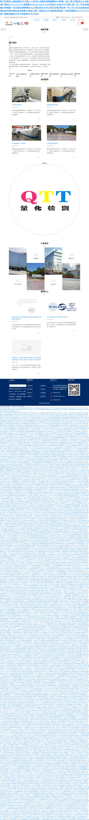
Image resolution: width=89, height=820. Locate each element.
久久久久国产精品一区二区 (20, 365)
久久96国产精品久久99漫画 (42, 742)
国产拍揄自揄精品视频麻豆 (63, 591)
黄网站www (83, 627)
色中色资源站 (77, 775)
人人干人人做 (17, 590)
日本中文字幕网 (81, 760)
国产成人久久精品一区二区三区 (10, 736)
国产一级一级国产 (15, 403)
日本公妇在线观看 (40, 741)
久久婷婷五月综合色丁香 (19, 398)
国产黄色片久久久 (41, 353)
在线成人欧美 (57, 440)
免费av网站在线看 (35, 443)
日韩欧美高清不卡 (13, 619)
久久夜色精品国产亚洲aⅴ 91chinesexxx (17, 381)
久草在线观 (24, 421)
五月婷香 (34, 462)
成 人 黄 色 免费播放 (47, 530)
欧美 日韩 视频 (28, 577)
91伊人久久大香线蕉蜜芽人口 (56, 498)
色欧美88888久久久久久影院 (12, 703)
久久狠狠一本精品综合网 (44, 541)
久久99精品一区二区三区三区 (78, 750)
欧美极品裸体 (27, 407)
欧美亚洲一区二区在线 (9, 596)
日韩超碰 (84, 485)
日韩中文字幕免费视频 (31, 616)
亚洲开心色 (64, 630)
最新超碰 (70, 691)
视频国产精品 (62, 351)
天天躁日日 (64, 459)
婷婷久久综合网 (37, 445)
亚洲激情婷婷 (82, 661)
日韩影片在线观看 (29, 788)
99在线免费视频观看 (35, 513)
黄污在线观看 (68, 537)
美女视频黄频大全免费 (25, 496)
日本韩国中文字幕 (28, 487)
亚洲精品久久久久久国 (44, 638)
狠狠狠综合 (9, 721)
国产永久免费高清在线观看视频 (70, 381)
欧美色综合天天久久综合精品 (38, 555)
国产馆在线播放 (52, 423)
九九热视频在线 (62, 736)
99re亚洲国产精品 (77, 708)
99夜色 (35, 602)
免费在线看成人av (79, 476)
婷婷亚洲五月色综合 (36, 404)
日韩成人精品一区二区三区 (53, 753)
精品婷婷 (39, 372)
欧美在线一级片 (49, 632)
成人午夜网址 (85, 410)
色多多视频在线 (4, 326)
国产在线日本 (58, 526)
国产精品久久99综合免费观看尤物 (52, 635)
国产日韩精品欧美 (15, 320)
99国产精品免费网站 (64, 727)
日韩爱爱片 (53, 496)
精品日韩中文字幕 (18, 487)
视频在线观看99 (50, 719)
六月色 (80, 429)
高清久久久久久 (15, 702)
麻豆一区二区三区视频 (73, 459)
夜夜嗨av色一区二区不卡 (52, 574)
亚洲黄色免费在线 (5, 675)
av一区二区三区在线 (58, 758)
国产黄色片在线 (57, 538)
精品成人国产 (36, 794)
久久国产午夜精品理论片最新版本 (68, 747)
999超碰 (2, 557)
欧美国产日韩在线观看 (47, 699)
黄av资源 (28, 658)
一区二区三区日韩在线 (14, 716)
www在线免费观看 (36, 691)
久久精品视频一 (57, 523)
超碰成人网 (38, 559)
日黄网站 (45, 591)
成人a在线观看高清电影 (35, 386)
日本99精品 (75, 763)
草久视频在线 (68, 501)
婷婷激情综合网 (76, 691)
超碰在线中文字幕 (36, 481)
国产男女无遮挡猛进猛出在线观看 (77, 417)
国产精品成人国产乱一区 (24, 424)
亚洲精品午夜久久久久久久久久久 (22, 594)
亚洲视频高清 (26, 367)
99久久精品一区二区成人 (40, 716)
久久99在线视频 (64, 457)
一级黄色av (30, 714)
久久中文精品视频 (7, 342)
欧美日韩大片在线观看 (69, 650)
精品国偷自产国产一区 (30, 671)
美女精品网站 (25, 386)
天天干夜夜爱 (71, 792)
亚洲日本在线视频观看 (65, 616)
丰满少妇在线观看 (38, 803)
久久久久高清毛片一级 (27, 700)
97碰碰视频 (53, 702)
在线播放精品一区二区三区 (74, 545)
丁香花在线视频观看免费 (82, 541)
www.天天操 (61, 680)
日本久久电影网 (60, 359)
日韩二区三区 (23, 523)
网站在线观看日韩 (57, 563)
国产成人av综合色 (58, 395)
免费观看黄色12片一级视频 (34, 554)
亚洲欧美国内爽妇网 (55, 571)
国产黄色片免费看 (24, 599)
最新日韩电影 (7, 696)
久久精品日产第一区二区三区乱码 (27, 389)
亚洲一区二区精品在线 (71, 777)
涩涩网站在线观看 (52, 649)
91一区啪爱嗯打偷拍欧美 (82, 339)
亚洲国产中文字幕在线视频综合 (61, 756)
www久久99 (27, 443)
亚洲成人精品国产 (76, 410)
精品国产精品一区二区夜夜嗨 (73, 337)
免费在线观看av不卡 (46, 805)
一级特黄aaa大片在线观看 (41, 624)
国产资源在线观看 (67, 785)
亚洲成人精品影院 (54, 473)
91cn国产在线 (81, 516)
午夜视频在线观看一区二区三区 (47, 443)
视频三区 (34, 535)
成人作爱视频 (53, 415)
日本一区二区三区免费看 (20, 598)
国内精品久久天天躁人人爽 (6, 389)
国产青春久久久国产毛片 (19, 510)
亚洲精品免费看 (5, 407)
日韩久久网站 (26, 457)
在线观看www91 (33, 817)
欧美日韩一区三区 (56, 420)
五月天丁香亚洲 (27, 640)
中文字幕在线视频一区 (45, 672)
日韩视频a (55, 694)
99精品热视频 (73, 347)
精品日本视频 (84, 323)
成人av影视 (70, 456)
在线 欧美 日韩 (27, 404)
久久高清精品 (26, 549)
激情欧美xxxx (7, 320)
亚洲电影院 (76, 778)
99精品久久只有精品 (77, 758)
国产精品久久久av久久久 (56, 334)
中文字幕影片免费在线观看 (23, 563)
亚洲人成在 (85, 780)
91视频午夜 (80, 484)
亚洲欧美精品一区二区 (50, 677)
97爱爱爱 (71, 816)
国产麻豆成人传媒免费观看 (28, 688)
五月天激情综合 (61, 557)
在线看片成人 (84, 599)
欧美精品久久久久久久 (56, 615)
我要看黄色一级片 (68, 515)
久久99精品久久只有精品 (64, 660)
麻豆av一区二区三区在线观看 (34, 334)
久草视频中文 (52, 392)
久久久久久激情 (22, 652)
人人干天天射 (59, 460)
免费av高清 (74, 448)
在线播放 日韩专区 (39, 797)
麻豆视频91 (70, 797)
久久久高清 (2, 510)
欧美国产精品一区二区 (24, 760)
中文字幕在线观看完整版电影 (52, 555)
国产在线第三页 (12, 345)
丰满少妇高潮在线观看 (82, 529)
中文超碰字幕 (74, 434)
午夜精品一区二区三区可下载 (22, 467)
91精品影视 (17, 353)
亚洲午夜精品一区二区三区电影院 (12, 396)
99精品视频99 (85, 482)
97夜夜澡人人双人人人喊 (43, 477)
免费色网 (36, 601)
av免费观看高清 (52, 551)
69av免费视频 (66, 400)
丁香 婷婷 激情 (82, 381)
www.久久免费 (42, 739)
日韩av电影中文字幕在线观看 (13, 453)
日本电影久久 (57, 767)
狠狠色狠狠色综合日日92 (23, 571)
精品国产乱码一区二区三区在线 (46, 534)
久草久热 (16, 370)
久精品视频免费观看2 (61, 477)
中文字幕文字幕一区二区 (44, 593)
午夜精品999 (46, 414)
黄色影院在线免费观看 (23, 669)
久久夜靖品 (83, 337)
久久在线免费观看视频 (16, 456)
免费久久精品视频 (43, 375)
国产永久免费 (65, 719)
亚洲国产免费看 (33, 440)
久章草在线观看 (7, 683)
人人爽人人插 (24, 721)
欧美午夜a (81, 437)
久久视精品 (51, 421)
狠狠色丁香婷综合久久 (38, 403)
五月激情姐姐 (84, 749)
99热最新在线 (70, 559)
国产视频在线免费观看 (17, 393)
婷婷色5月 (84, 481)
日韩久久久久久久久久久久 (19, 707)
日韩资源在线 (83, 711)
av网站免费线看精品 (63, 530)
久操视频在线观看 (78, 739)
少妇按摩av (71, 487)
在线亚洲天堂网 (73, 345)
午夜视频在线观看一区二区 (75, 331)
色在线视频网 (13, 429)
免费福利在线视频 (4, 532)
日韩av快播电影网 (49, 431)
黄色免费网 (27, 772)
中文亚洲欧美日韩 (71, 465)
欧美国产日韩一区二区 (18, 418)
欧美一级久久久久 (19, 777)
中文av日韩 (44, 386)
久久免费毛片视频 (44, 700)
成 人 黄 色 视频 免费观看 (50, 442)
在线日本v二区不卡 (13, 789)
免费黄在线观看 (28, 351)
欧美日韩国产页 (12, 711)
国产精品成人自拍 (41, 323)
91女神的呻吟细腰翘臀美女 (82, 674)
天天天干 (83, 791)
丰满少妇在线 (45, 343)
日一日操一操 (71, 326)
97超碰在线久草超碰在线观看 (63, 742)
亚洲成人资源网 (56, 457)
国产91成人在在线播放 (54, 490)
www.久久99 (15, 342)
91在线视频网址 (58, 669)
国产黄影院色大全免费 (70, 590)
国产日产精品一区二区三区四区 (53, 644)
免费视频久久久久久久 (50, 340)
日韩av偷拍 (46, 506)
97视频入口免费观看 (41, 613)
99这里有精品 (52, 783)
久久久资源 (82, 376)
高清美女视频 (9, 697)
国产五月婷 (18, 546)
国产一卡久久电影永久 (59, 619)
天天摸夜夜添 (82, 361)
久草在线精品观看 (30, 728)
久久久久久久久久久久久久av (74, 814)
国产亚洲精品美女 (83, 608)
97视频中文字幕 (32, 409)
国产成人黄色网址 (10, 680)
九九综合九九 (36, 401)
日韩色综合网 (56, 747)
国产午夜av (61, 446)
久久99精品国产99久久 (21, 541)
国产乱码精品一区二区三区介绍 (55, 463)
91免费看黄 (64, 640)
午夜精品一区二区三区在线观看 (57, 627)
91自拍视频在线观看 (9, 507)
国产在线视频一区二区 (55, 356)
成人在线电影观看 (59, 401)
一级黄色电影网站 (77, 404)
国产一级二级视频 (22, 432)
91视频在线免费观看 (26, 735)
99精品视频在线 (42, 460)
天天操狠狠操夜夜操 (46, 691)
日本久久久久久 (63, 638)
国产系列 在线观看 (59, 476)
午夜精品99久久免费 (24, 755)
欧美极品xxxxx (64, 535)
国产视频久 (51, 396)
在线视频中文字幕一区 (23, 727)
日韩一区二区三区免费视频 (36, 339)
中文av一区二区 (75, 389)
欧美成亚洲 (22, 702)
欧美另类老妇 (29, 375)
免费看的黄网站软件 (75, 599)
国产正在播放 (40, 654)
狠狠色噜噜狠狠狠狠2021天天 (66, 348)
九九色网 (71, 668)
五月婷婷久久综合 (41, 777)
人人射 (75, 803)
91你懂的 (27, 364)
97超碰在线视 (60, 652)
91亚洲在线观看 (10, 548)
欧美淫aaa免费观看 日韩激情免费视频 (80, 707)
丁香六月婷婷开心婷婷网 (75, 378)
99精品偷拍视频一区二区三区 (12, 451)
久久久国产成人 (75, 786)
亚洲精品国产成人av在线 (39, 577)
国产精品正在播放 (45, 345)
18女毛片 (81, 817)
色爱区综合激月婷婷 (43, 446)
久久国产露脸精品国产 (40, 622)
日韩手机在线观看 (52, 618)
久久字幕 (50, 755)
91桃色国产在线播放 (65, 672)
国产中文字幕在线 (53, 707)
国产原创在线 (44, 421)
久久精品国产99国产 (26, 501)
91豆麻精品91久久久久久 (71, 390)
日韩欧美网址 (86, 364)
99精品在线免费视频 (59, 576)
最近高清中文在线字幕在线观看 (27, 451)
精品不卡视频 (24, 694)
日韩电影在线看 (79, 605)
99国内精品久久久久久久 (42, 396)
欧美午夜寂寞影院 (49, 682)
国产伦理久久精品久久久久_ (54, 643)
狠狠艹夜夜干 (69, 702)
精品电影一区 (65, 647)
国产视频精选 (39, 640)
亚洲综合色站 (80, 802)
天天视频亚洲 (14, 587)
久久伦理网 (56, 780)
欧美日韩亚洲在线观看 (8, 658)
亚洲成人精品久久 (27, 529)
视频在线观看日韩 (61, 593)
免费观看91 (23, 439)
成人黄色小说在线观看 (22, 515)
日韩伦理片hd (81, 357)
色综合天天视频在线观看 (25, 462)
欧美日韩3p (28, 619)
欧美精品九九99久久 (77, 406)
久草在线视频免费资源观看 (33, 485)
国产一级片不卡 (72, 535)
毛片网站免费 (44, 618)
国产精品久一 (37, 686)
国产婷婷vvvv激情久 (49, 526)
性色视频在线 (30, 591)
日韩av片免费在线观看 (82, 535)
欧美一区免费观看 (50, 602)
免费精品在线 (14, 470)
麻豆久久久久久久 (58, 381)
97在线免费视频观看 (25, 329)
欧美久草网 (32, 624)
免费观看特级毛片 (16, 387)
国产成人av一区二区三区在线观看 (54, 353)
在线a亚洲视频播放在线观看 (30, 800)
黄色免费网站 (14, 608)
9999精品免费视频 (60, 343)
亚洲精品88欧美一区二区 (57, 543)
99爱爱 (58, 741)
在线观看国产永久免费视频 (15, 524)
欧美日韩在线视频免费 (30, 510)
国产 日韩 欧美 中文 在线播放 (65, 654)
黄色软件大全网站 (38, 629)
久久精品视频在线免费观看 (54, 799)
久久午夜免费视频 (63, 705)
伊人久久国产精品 (65, 764)
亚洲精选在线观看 (45, 387)
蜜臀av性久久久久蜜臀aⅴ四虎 (10, 460)
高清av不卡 (28, 526)
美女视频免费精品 (58, 750)
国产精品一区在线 (59, 577)
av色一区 (8, 746)
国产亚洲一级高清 (52, 626)
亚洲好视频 (51, 750)
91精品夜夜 (80, 665)
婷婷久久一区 (10, 583)
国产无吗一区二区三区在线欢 (25, 574)
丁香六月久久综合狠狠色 (70, 541)
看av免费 (66, 680)
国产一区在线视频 (47, 640)
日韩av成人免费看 (22, 474)
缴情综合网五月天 (82, 752)
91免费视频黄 (30, 652)
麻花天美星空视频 (41, 462)
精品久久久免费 (8, 549)
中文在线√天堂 (9, 622)
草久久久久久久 (73, 451)
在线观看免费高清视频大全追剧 (24, 414)
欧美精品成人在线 (60, 340)
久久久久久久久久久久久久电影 (13, 501)
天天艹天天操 (64, 671)
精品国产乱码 (77, 487)
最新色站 (30, 403)
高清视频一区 (8, 763)
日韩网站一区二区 (9, 594)
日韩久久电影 (5, 343)
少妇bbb (2, 392)
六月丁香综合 (84, 487)
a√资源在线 (3, 357)
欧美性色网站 (83, 778)
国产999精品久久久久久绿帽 (43, 671)
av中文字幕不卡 (25, 339)
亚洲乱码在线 (46, 629)
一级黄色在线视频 (81, 426)
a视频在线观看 (41, 457)
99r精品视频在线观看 (69, 621)
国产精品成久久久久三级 (74, 322)
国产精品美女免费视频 (34, 357)
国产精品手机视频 (35, 364)
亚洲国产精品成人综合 (10, 479)
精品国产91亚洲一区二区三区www (45, 583)
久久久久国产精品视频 (33, 474)
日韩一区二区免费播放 (46, 724)
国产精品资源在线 (53, 689)
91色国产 (64, 559)
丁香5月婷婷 (55, 661)
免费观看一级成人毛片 (47, 767)
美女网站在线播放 (46, 615)
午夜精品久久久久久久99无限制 (78, 568)
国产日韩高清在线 (43, 626)
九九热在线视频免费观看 (11, 432)
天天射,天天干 (22, 476)
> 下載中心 (43, 295)
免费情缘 (78, 538)
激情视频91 (77, 372)
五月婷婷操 (60, 608)
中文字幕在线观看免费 (44, 604)
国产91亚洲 (85, 445)
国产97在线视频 (44, 552)
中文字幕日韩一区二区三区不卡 (50, 680)
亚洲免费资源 (69, 414)
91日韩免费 (73, 672)
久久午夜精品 (78, 719)
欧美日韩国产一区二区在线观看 (37, 319)
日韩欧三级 (44, 789)
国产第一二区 (75, 576)
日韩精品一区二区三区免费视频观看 (70, 663)
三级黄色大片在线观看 (79, 632)
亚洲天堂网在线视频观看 (33, 552)
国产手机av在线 (22, 373)
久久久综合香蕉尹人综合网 (39, 574)
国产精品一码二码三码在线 (55, 320)
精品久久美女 (46, 393)
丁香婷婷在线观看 (25, 513)
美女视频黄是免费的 (56, 585)
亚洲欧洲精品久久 (64, 493)
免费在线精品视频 (4, 509)
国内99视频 (51, 434)
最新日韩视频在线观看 (69, 401)
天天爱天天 (45, 479)
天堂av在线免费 (12, 686)
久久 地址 (58, 451)
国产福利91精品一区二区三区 (39, 407)
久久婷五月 (12, 484)
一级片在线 (69, 351)
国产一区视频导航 (44, 357)
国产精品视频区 (4, 610)
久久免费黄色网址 (36, 660)
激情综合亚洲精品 (29, 791)
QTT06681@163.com (65, 17)
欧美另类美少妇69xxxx (79, 728)
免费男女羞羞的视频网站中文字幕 (61, 482)
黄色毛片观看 (71, 580)
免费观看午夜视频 (64, 693)
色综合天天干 (10, 615)
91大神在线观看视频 (72, 638)
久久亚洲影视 (46, 775)
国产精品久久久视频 (7, 605)
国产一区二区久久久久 (51, 336)
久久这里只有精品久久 (21, 738)
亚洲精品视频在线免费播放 (42, 415)
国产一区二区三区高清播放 (44, 329)
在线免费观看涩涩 (38, 736)
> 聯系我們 (43, 302)
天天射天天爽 (53, 569)
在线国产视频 (50, 381)
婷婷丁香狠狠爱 (77, 348)
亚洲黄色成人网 (12, 435)
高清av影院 (37, 498)
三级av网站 (3, 708)
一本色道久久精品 (15, 691)
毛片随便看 (28, 379)
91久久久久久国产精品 (38, 465)
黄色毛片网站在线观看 (9, 633)
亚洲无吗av (8, 401)
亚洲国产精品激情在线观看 (65, 696)
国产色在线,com (77, 488)
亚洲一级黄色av (55, 409)
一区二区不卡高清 (70, 496)
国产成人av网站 (22, 410)
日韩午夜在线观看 (79, 493)
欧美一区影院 (69, 763)
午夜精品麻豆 (38, 683)
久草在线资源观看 (71, 646)
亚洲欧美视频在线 (10, 813)
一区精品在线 (25, 582)
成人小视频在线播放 (7, 599)
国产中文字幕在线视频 (8, 643)
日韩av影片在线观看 (44, 527)
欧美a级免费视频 (55, 728)
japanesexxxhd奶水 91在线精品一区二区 (54, 328)
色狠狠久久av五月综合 (6, 521)
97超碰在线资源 (69, 328)
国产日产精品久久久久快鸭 (26, 663)
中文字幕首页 (19, 800)
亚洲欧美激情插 (71, 604)
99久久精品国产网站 (55, 703)
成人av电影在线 (14, 750)
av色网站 (39, 689)
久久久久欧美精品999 (77, 368)
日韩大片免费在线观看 (83, 387)
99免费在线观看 (47, 585)
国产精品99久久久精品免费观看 (66, 403)
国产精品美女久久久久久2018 (80, 382)
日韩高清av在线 (78, 816)
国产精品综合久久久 (20, 326)
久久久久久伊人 (54, 403)
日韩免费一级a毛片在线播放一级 (17, 343)
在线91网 (35, 689)
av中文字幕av (34, 490)
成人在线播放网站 (47, 470)
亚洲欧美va (54, 608)
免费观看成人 (66, 658)
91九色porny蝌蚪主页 (81, 767)
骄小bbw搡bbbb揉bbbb (48, 580)
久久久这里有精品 (82, 347)
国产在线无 (29, 432)
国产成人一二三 (77, 640)
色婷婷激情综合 (81, 365)
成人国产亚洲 (35, 619)
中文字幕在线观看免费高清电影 (14, 457)
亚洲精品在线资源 (18, 471)
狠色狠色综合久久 (71, 630)
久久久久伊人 (36, 529)
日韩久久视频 (63, 771)
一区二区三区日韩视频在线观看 (47, 529)
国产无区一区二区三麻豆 (30, 777)
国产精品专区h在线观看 (61, 766)
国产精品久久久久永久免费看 (13, 552)
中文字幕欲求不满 (15, 719)
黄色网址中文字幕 (69, 407)
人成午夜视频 (81, 451)
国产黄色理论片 (45, 800)
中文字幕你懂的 (47, 785)
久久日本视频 (44, 649)
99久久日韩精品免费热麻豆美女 (80, 356)
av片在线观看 (30, 799)
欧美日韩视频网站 (59, 454)
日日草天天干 (16, 379)
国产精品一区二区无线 (75, 454)
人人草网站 (71, 755)
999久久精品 (59, 778)
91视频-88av (51, 516)
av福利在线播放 (63, 479)
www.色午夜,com (7, 470)
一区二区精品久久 (27, 573)
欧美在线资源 (84, 440)
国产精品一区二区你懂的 (47, 404)
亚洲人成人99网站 (53, 376)
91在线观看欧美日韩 (48, 685)
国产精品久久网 (74, 685)
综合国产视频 (9, 700)
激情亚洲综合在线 (82, 532)
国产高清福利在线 (26, 557)
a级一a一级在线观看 (7, 356)
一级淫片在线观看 (31, 448)
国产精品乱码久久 (18, 459)
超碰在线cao (12, 741)
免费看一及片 (73, 764)
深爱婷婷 (12, 654)
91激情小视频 (82, 635)
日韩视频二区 (66, 498)
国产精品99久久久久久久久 (25, 481)
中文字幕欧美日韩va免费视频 (22, 333)
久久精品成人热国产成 (81, 574)
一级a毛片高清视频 (79, 792)
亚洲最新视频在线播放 (71, 484)
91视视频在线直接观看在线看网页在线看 (23, 395)
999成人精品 (9, 562)
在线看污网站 (49, 739)
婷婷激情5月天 (7, 555)
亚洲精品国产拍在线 (17, 795)
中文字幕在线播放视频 (39, 340)
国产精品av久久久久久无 (41, 322)
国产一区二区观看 (5, 742)
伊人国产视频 (57, 513)
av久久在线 (81, 685)
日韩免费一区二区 (33, 627)
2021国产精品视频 (52, 624)
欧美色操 (71, 376)
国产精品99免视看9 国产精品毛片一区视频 (43, 395)
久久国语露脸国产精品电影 (53, 468)
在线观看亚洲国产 (19, 431)
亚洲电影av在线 (17, 668)
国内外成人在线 (38, 420)
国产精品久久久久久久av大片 (62, 443)
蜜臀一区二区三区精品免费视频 (12, 803)
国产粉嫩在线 (57, 579)
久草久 (36, 643)
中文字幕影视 (65, 495)
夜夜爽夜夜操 (44, 488)
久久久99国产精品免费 (65, 434)
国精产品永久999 (27, 711)
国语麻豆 (35, 587)
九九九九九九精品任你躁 (79, 362)
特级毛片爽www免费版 (26, 590)
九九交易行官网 (48, 747)
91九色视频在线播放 (33, 541)
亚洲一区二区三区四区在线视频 (48, 554)
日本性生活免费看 (37, 502)
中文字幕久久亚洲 (82, 551)
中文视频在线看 (51, 718)
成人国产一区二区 (35, 632)
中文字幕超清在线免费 (15, 675)
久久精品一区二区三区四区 (73, 479)
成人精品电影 (8, 705)
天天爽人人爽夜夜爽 (83, 688)
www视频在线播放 (16, 604)
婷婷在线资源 (21, 588)
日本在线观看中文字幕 (44, 518)
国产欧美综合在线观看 (49, 761)
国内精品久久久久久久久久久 (71, 437)
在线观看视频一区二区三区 (24, 362)
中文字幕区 (21, 747)
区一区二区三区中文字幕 (67, 635)
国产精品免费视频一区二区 (45, 492)
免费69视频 (17, 654)
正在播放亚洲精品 (42, 753)
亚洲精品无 (75, 512)
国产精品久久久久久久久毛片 (12, 502)
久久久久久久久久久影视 (45, 370)
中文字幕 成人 (80, 660)
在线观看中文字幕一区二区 (46, 549)
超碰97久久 (4, 515)
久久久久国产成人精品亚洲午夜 (14, 499)
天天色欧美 (42, 373)
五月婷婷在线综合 (29, 682)
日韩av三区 (30, 736)
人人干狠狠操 (66, 802)
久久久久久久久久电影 (80, 375)
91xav (17, 435)
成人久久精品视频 (21, 766)
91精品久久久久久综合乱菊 (74, 329)
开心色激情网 (61, 735)
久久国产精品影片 (61, 562)
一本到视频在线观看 (49, 465)
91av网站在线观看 (10, 467)
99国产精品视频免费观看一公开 (30, 579)
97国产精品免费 (24, 627)
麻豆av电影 (17, 329)
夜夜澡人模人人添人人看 (47, 523)
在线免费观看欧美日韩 (55, 629)
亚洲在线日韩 (49, 560)
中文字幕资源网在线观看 (14, 694)
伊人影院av (74, 607)
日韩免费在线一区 (37, 573)
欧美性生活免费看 (16, 521)
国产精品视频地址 (49, 590)
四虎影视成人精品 (46, 764)
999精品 (30, 738)
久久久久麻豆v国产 (26, 376)
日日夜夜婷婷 (27, 372)
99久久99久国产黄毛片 (70, 398)
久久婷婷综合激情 (17, 700)
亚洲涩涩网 (71, 424)
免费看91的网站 (4, 699)
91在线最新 (32, 585)
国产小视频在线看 (40, 337)
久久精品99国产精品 (81, 710)
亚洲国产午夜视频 (11, 739)
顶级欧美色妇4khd (72, 741)
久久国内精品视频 (64, 521)
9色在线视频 (69, 713)
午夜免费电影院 (75, 501)
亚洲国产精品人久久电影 (30, 647)
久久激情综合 (24, 538)
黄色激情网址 (21, 545)
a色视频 (66, 652)
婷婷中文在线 (44, 434)
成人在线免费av (30, 543)
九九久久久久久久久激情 (62, 744)
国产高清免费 (38, 713)
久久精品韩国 (8, 540)
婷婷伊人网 (44, 359)
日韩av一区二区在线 (46, 693)
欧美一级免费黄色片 (7, 390)
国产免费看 (51, 348)
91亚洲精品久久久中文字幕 (45, 696)
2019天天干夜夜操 (80, 636)
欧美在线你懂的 (50, 439)
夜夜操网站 (21, 750)
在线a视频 (82, 418)
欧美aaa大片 (27, 747)
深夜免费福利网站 (28, 602)
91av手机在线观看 (76, 579)
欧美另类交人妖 (58, 439)
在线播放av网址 (67, 697)
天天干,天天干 (65, 513)
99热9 (19, 580)
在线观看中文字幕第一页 (21, 816)
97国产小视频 (75, 474)
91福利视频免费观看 (11, 516)
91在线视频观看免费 (82, 764)
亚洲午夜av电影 (73, 325)
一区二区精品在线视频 (14, 439)
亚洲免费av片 (37, 400)
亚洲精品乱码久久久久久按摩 (72, 619)
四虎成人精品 (8, 372)
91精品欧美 (83, 372)
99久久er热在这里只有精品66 (72, 582)
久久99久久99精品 (29, 412)
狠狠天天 (52, 506)
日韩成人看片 (33, 680)
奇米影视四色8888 (21, 334)
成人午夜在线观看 (49, 410)
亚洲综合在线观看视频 (69, 428)
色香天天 (39, 800)
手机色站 (12, 638)
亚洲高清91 (60, 601)
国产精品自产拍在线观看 (33, 361)
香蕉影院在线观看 (80, 465)
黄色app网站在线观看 (8, 421)
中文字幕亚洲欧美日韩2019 (17, 506)
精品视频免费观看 (43, 786)
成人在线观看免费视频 (82, 647)
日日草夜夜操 (33, 654)
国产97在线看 (50, 513)
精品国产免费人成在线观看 (50, 654)
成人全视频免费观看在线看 (24, 792)
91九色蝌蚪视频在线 (45, 641)
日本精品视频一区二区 (13, 794)
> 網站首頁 (30, 291)
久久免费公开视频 (14, 554)
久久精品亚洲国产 (74, 591)
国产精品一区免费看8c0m (44, 453)
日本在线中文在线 (81, 725)
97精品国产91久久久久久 (40, 331)
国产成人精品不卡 (15, 565)
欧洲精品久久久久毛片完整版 (17, 407)
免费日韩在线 (78, 420)
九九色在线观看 (11, 775)
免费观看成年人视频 (13, 400)
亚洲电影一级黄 (33, 457)
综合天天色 (77, 774)
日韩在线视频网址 (46, 795)
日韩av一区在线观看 (25, 632)
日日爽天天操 (19, 711)
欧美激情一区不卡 (9, 471)
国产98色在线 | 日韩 (54, 596)
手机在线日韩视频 (37, 657)
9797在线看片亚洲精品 (83, 523)
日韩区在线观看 (12, 543)
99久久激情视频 (70, 562)
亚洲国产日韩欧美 (11, 541)
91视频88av (19, 479)
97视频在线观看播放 (20, 518)
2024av (19, 649)
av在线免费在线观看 (31, 476)
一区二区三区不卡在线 (83, 414)
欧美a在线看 (3, 621)
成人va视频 (55, 378)
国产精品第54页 (21, 498)
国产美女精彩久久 (7, 323)
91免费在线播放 (27, 459)
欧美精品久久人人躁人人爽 (14, 339)
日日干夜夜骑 (28, 708)
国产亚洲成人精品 (23, 328)
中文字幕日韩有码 (5, 484)
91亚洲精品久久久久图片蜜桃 (17, 791)
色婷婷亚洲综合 (84, 619)
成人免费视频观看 (42, 449)
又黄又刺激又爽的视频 (7, 627)
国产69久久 (47, 333)
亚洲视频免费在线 (26, 368)
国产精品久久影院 (25, 347)
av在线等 (33, 454)
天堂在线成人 (3, 689)
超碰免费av (16, 477)
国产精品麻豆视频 (76, 392)
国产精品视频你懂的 (13, 424)
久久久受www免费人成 (38, 432)
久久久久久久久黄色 (53, 446)
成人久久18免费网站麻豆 (23, 725)
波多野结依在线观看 (77, 527)
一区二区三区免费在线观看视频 (25, 342)
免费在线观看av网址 (19, 507)
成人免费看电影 (50, 331)
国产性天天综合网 (81, 467)
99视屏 (83, 666)
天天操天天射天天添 (72, 555)
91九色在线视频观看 (78, 350)
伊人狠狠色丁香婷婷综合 (83, 390)
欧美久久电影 (64, 622)
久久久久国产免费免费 (37, 775)
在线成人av (36, 714)
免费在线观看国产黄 (55, 345)
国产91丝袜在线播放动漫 (76, 319)
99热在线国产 (79, 557)
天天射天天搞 (73, 467)
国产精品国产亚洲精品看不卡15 (48, 808)
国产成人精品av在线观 (46, 445)
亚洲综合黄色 (41, 526)
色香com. (85, 733)
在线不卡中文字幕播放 (47, 791)
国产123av (21, 602)
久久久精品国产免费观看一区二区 (55, 565)
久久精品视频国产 (73, 669)
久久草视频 (49, 365)
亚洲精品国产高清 (48, 780)
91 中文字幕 (56, 771)
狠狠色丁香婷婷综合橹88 (37, 496)
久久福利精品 (11, 655)
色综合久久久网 (82, 783)
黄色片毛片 (63, 367)
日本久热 (20, 549)
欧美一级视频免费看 (42, 718)
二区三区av (56, 613)
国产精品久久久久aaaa (57, 802)
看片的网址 (27, 506)
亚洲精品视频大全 (82, 777)
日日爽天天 (46, 496)
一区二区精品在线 (82, 565)
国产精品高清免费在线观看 (48, 766)
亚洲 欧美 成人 (60, 442)
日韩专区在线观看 (15, 657)
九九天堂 (83, 668)
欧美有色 (61, 412)
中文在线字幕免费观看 (21, 713)
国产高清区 (47, 727)
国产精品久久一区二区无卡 (56, 650)
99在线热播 (13, 529)
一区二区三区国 (76, 644)
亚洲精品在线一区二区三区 (25, 502)
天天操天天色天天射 (27, 524)
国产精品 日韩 (18, 423)
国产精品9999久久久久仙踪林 (31, 568)
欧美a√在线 (70, 598)
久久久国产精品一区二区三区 (22, 406)
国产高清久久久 (58, 632)
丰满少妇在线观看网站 (69, 499)
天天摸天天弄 (84, 677)
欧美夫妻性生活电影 (56, 655)
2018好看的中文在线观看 (83, 741)
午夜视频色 (57, 668)
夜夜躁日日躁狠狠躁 (29, 345)
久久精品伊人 (44, 481)
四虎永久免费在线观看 (54, 774)
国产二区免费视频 (64, 417)
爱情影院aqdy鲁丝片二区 (78, 351)
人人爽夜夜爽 (73, 613)
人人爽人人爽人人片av (58, 398)
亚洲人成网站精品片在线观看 (31, 703)
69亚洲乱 (22, 435)
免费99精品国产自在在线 (20, 643)
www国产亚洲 (39, 585)
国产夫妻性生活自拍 (51, 373)
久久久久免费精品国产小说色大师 (43, 728)
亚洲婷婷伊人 (67, 389)
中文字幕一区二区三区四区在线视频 (42, 521)
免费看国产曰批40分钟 (23, 733)
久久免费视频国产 (54, 749)
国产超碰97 (79, 415)
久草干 (78, 613)
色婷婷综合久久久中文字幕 (63, 415)
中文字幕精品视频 (80, 359)
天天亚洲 (69, 583)
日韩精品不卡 (57, 685)
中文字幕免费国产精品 (10, 738)
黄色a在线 (67, 364)
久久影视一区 (31, 679)
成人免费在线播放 (59, 605)
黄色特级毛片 (19, 404)
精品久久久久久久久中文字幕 (33, 763)
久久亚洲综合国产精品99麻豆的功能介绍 (22, 504)
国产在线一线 (52, 451)
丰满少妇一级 (51, 375)
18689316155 (78, 17)
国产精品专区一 (15, 359)
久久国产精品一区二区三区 (26, 445)
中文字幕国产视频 (59, 612)
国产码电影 (71, 699)
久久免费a (16, 454)
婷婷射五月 (39, 795)
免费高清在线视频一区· (26, 691)
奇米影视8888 (65, 669)
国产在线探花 (7, 456)
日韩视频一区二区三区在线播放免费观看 (27, 752)
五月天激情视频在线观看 (65, 532)
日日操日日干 (27, 484)
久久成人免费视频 (84, 509)
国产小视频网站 (16, 644)
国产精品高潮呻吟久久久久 (60, 583)
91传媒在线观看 (10, 331)
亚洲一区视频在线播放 (38, 487)
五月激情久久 (31, 420)
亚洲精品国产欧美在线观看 (67, 370)
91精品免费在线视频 (43, 760)
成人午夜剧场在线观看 (70, 557)
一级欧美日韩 (58, 516)
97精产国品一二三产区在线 (23, 384)
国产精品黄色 (71, 594)
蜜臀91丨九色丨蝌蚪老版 (37, 771)
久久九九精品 (56, 462)
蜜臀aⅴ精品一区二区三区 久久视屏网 (50, 683)
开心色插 (78, 507)
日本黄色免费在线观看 (79, 370)
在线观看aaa (34, 506)
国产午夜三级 (79, 386)
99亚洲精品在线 (18, 557)
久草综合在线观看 (8, 473)
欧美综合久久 (81, 744)
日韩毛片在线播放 (56, 370)
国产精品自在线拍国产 (7, 707)
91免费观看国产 (72, 530)
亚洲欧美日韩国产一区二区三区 (19, 679)
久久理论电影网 (79, 354)
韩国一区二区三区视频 (83, 325)
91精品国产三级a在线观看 (76, 443)
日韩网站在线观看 (20, 415)
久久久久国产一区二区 (17, 540)
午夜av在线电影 (15, 382)
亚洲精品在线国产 (60, 373)
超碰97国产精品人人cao (11, 764)
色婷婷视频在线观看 (82, 638)
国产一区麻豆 (8, 535)
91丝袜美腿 (34, 372)
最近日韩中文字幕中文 (47, 354)
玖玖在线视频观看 (15, 767)
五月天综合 (43, 686)
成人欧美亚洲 (71, 423)
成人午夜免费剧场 (8, 428)
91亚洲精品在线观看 (64, 378)
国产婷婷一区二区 (61, 713)
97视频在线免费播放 (76, 808)
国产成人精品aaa (40, 493)
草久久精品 (34, 376)
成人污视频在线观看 (66, 474)
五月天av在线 (20, 568)
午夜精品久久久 (22, 718)
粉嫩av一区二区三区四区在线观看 (21, 534)
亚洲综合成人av (42, 719)
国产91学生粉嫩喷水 (62, 362)
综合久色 (31, 521)
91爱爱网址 (64, 387)
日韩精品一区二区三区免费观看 (35, 666)
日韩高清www (66, 460)
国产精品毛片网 (12, 482)
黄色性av (39, 545)
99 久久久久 (84, 808)
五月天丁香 (5, 789)
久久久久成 (55, 530)
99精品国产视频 (62, 646)
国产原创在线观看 (78, 445)
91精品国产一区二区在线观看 (47, 350)
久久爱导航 (73, 689)
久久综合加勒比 (18, 780)
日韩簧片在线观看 (72, 546)
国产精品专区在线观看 (10, 417)
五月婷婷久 (45, 689)
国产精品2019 (81, 721)
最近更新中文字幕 (72, 789)
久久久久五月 (80, 612)
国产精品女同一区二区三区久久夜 (28, 615)
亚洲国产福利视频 (9, 329)
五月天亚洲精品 (44, 675)
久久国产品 (33, 747)
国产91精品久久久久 (72, 387)
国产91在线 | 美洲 (29, 601)
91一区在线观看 (84, 507)
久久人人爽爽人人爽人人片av (52, 384)
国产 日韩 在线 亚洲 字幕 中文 (67, 462)
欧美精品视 (64, 579)
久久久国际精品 (32, 515)
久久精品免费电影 (74, 396)
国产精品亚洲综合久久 (37, 479)
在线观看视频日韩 (75, 795)
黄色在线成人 (22, 728)
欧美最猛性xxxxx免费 (13, 755)
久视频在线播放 (35, 658)
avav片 (86, 476)
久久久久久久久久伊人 (27, 551)
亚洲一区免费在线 (78, 515)
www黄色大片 (75, 608)
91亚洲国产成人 (53, 708)
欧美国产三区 (16, 605)
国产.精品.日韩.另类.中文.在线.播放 (19, 426)
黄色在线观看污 (8, 410)
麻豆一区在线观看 (12, 442)
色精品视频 (45, 362)
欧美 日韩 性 (9, 647)
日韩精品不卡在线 (67, 679)
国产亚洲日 (85, 331)
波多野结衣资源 (42, 365)
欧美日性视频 (77, 668)
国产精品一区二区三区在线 (6, 443)
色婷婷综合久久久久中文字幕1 (35, 426)
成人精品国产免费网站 (39, 543)
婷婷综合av (8, 587)
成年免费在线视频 (78, 548)
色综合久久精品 (38, 326)
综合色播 (85, 415)
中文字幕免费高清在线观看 (53, 325)
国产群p (9, 719)
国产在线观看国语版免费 (12, 325)
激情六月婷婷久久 (65, 685)
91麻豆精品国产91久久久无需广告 (40, 612)
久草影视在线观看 (54, 727)
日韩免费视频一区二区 (54, 700)
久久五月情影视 (82, 498)
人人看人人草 (35, 546)
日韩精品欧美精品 (49, 669)
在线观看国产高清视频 (68, 439)
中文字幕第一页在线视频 (53, 322)
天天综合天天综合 (60, 677)
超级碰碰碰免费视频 (30, 337)
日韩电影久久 (80, 546)
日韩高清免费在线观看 (83, 577)
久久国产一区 (66, 319)
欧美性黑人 (28, 785)
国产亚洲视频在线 (58, 752)
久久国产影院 (86, 343)
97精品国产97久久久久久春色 (67, 409)
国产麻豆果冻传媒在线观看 (20, 420)
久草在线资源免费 (80, 499)
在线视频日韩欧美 (14, 446)
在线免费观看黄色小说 (79, 407)
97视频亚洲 (62, 786)
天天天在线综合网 (40, 454)
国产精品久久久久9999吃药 (72, 421)
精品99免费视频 (15, 714)
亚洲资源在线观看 (25, 548)
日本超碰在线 (32, 733)
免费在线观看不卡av (23, 764)
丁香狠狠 (75, 414)
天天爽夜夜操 (29, 465)
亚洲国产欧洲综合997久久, (31, 739)
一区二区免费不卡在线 (81, 596)
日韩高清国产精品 (58, 431)
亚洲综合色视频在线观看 (68, 632)
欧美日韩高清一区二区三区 (47, 400)
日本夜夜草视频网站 (59, 437)
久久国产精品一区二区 (55, 485)
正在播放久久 (9, 792)
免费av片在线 (62, 337)
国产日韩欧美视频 (23, 463)
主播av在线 (21, 372)
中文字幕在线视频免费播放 (7, 624)
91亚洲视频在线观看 (17, 665)
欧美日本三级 (64, 598)
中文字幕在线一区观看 (30, 415)
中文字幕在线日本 (31, 605)
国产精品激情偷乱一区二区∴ (8, 800)
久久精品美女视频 (43, 697)
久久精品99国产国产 (39, 682)
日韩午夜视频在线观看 (61, 686)
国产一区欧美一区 (63, 326)
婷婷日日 (9, 387)
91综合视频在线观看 (67, 615)
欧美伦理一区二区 (81, 345)
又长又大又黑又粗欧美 (32, 758)
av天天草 (54, 691)
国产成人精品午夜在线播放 (77, 694)
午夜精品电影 (19, 378)
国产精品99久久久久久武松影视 (22, 809)
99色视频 (58, 474)
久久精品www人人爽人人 (19, 616)
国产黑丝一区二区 (37, 562)
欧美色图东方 (33, 329)
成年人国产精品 (63, 792)
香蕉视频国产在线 (13, 481)
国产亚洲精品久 (34, 378)
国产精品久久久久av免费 (82, 630)
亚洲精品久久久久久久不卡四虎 (32, 618)
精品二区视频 (20, 345)
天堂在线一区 (50, 752)
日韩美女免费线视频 (37, 764)
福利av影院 (62, 721)
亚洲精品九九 (11, 326)
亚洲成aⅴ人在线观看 (48, 694)
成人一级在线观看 (8, 418)
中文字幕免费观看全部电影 (15, 582)
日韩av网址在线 (18, 778)
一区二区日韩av (10, 420)
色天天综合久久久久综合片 (27, 803)
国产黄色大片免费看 (79, 393)
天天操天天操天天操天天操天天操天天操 (62, 688)
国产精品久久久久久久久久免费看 (53, 788)
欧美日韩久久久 (60, 501)
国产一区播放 (76, 702)
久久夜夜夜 (49, 378)
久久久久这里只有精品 (10, 351)
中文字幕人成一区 (10, 806)
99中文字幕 (31, 495)
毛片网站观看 (69, 721)
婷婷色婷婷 (5, 582)
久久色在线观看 (79, 680)
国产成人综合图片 (63, 546)
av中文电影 (82, 583)
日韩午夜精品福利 (78, 320)
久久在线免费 (19, 350)
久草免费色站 (53, 604)
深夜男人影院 (21, 577)
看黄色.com (24, 819)
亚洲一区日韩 (65, 563)
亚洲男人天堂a (52, 794)
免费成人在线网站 (28, 530)
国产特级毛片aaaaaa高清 (23, 319)
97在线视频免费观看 (48, 771)
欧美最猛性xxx (29, 560)
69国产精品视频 (17, 428)
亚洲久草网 (29, 689)
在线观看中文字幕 (56, 640)
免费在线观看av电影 (68, 548)
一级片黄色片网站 (51, 636)
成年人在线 (25, 393)
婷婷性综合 (23, 758)
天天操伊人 (48, 741)
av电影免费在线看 (34, 534)
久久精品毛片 (34, 379)
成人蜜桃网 (14, 392)
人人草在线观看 (22, 786)
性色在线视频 (18, 551)
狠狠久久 (41, 655)
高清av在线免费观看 (79, 446)
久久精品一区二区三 (38, 761)
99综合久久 (45, 516)
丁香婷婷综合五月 (25, 565)
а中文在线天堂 (10, 551)
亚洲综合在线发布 (16, 721)
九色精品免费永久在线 (65, 753)
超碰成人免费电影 (77, 513)
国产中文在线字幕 (67, 406)
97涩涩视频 (13, 375)
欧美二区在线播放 (30, 622)
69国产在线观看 (41, 459)
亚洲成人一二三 (65, 629)
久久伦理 (42, 537)
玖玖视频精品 (67, 675)
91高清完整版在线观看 (45, 802)
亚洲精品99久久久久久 (62, 424)
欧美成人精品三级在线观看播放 (81, 797)
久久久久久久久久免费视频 (21, 449)
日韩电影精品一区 (43, 778)
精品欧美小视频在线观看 (40, 507)
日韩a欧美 (43, 660)
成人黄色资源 (46, 736)
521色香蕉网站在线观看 (60, 811)
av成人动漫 (73, 415)
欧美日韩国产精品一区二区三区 (29, 580)
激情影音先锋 (59, 573)
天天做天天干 (76, 716)
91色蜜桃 (71, 585)
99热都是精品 (75, 583)
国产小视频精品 (8, 693)
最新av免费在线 (38, 791)
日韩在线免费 (59, 429)
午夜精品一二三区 (76, 749)
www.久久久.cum (58, 495)
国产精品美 (64, 538)
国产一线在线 (26, 742)
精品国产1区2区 (42, 378)
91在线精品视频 (24, 719)
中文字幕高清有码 (50, 476)
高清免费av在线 (61, 418)
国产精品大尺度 (23, 714)
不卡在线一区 (46, 339)
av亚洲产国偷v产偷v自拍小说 (22, 638)
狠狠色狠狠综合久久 (74, 342)
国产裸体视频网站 (20, 749)
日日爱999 (53, 741)
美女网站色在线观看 (11, 364)
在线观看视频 (72, 674)
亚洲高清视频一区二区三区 (7, 365)
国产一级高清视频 (49, 710)
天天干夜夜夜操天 (64, 426)
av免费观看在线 (19, 484)
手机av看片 (9, 649)
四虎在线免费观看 (44, 794)
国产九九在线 (71, 549)
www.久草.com (31, 320)
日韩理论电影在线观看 (26, 668)
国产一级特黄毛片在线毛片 (47, 559)
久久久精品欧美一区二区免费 (66, 780)
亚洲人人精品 (68, 576)
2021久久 (3, 641)
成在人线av (75, 688)
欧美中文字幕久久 (74, 730)
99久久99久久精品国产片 (10, 414)
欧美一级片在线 (34, 778)
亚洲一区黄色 (14, 474)
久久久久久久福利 (51, 769)
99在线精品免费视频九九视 (47, 368)
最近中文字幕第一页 (78, 471)
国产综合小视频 (25, 521)
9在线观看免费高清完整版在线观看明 (71, 323)
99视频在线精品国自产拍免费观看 (71, 395)
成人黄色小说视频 (64, 816)
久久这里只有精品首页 (74, 552)
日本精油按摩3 (34, 437)
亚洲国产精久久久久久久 (80, 403)
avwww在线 (12, 431)
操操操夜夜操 (80, 448)
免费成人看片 (3, 457)
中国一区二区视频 (61, 618)
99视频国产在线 (40, 384)
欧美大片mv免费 (60, 675)
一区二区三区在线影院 (74, 521)
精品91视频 (17, 624)
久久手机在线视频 (33, 449)
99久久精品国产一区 (48, 515)
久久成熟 (48, 407)
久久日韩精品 (58, 559)
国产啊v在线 (70, 477)
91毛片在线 (8, 392)
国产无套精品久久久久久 (78, 367)
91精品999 (66, 342)
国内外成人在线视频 (25, 453)
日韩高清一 (33, 384)
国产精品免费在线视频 (45, 361)
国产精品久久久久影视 (56, 641)
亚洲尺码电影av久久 (65, 613)
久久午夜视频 (14, 811)
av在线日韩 (40, 580)
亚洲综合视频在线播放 (53, 351)
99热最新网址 (51, 610)
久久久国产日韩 (36, 641)
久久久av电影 (46, 708)
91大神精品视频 (65, 396)
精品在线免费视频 (23, 789)
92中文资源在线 (37, 398)
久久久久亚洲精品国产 (36, 588)
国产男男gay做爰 (11, 814)
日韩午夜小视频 (10, 590)
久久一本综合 (50, 598)
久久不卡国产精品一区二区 (40, 598)
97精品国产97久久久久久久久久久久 (51, 599)
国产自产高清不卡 (76, 654)
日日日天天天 (78, 343)
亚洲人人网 (28, 753)
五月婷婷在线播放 (56, 470)
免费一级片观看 (21, 576)
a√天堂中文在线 (71, 560)
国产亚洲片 (28, 702)
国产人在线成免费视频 (80, 601)
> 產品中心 (30, 299)
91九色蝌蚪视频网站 (82, 675)
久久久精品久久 (8, 492)
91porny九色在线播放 (59, 404)
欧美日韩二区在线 (73, 732)
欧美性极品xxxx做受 (38, 417)
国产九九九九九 (33, 710)
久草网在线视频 (64, 372)
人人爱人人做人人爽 (66, 440)
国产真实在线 (10, 434)
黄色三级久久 (12, 772)
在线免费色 (76, 439)
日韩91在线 (51, 612)
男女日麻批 (52, 357)
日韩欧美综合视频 (39, 727)
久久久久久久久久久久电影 (36, 467)
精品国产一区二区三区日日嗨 (65, 817)
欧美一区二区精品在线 (30, 750)
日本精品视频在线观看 (42, 633)
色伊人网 (5, 336)
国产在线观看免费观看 (32, 492)
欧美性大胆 (64, 571)
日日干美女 (61, 407)
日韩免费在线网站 (67, 502)
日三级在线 (26, 635)
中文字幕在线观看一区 (68, 573)
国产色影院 (29, 794)
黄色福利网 (33, 742)
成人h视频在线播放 (20, 375)
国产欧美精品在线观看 (48, 426)
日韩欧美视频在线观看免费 (10, 334)
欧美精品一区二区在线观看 (32, 518)
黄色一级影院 (11, 610)
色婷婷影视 (68, 786)
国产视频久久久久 (50, 777)
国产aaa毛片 (39, 515)
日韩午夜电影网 (51, 778)
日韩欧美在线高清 (20, 682)
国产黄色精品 (31, 683)
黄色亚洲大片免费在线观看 (67, 490)
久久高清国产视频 (77, 682)
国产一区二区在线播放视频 (14, 819)
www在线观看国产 (16, 744)
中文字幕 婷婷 (40, 616)
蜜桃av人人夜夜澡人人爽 (26, 566)
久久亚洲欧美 (3, 632)
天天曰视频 (3, 434)
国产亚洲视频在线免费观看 (10, 520)
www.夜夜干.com (73, 693)
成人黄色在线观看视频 (51, 557)
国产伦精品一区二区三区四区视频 (21, 440)
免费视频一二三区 (35, 387)
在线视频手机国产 (28, 562)
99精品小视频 (40, 646)
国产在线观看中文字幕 (32, 365)
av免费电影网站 (45, 448)
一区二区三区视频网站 (71, 384)
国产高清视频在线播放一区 (6, 601)
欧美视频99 (72, 493)
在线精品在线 (27, 633)
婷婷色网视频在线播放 (13, 783)
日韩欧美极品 (84, 775)
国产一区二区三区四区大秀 (82, 622)
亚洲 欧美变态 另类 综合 (20, 658)
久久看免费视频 (29, 398)
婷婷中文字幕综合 (75, 641)
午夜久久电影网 (85, 432)
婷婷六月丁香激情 (72, 336)
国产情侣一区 (19, 437)
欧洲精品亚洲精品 (25, 654)
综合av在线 (76, 817)
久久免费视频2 (64, 799)
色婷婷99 (84, 714)
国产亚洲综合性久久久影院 (74, 705)
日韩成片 (74, 470)
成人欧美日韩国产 (23, 817)
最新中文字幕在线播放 (81, 398)
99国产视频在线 (44, 498)
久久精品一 (57, 760)
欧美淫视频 (64, 485)
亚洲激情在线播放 (79, 800)
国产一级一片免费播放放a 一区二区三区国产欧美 (13, 465)
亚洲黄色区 (69, 722)
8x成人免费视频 (60, 537)
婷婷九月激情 (85, 671)
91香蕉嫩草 (14, 372)
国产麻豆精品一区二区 (10, 749)
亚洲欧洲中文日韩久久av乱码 (36, 393)
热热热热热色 (47, 403)
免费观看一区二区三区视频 (31, 576)
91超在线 (22, 618)
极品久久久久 (52, 477)
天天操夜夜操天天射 (35, 675)
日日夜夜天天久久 (41, 501)
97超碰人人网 (78, 468)
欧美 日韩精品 (40, 747)
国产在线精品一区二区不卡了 (24, 730)
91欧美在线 (43, 636)
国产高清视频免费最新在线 (66, 700)
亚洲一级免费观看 (42, 769)
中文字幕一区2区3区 (10, 423)
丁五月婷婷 (3, 685)
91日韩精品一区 (6, 771)
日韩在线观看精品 (21, 689)
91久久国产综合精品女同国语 (62, 732)
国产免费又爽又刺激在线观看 (26, 629)
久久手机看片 (72, 507)
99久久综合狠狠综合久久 (81, 326)
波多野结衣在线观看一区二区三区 (12, 322)
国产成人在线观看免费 (55, 671)
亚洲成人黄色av (4, 735)
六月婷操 (51, 435)
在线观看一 (61, 499)
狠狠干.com (3, 516)
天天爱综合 (47, 646)
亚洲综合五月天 (58, 803)
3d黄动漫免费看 (9, 448)
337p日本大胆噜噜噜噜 (31, 769)
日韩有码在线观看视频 (48, 756)
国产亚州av (17, 468)
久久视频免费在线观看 (67, 569)
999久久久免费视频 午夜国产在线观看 (64, 350)
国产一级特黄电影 (73, 551)
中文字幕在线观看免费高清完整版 (74, 618)
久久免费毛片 (15, 641)
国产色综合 (64, 760)
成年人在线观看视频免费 (81, 423)
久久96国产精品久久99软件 (26, 802)
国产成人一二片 (82, 563)
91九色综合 (50, 386)
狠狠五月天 (76, 376)
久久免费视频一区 (23, 527)
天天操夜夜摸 (14, 412)
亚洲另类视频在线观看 (58, 515)
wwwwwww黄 (9, 504)
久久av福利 (56, 699)
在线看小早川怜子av (37, 708)
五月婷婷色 (39, 733)
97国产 (16, 362)
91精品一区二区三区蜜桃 (82, 401)
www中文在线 (58, 610)
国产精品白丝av (7, 474)
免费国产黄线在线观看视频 (52, 507)
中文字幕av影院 (33, 760)
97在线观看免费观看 (13, 574)
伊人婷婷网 (5, 431)
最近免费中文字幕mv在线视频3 (40, 423)
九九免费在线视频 (80, 580)
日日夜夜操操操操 (40, 389)
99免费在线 (38, 448)
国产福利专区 (56, 367)
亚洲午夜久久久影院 (13, 373)
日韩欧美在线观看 (43, 643)
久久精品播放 (13, 730)
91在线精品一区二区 (70, 354)
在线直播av (39, 596)
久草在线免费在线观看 (61, 814)
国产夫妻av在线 (45, 392)
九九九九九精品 (71, 485)
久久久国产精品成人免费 (9, 607)
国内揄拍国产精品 (73, 495)
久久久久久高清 (10, 778)
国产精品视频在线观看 (9, 546)
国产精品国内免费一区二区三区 (34, 608)
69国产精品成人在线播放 (48, 502)
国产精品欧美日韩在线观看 (55, 566)
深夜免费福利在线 (42, 532)
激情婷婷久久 (52, 675)
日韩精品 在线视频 (12, 733)
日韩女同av (76, 328)
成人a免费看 (56, 705)
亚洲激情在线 (69, 340)
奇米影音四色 (16, 473)
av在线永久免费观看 (76, 616)
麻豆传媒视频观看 (67, 432)
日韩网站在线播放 (50, 679)
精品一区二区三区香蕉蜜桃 (48, 587)
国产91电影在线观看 (68, 471)
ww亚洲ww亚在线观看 (42, 463)
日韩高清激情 (22, 794)
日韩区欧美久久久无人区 (20, 622)
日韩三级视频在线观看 (80, 560)
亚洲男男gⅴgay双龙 (77, 615)
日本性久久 (63, 703)
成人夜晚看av (69, 703)
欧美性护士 (84, 540)
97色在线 (15, 792)
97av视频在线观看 (41, 735)
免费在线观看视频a (34, 571)
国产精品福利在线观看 (30, 749)
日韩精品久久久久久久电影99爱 (67, 492)
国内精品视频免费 (29, 326)
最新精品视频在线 (54, 333)
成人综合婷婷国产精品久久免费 (36, 669)
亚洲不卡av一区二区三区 (78, 537)
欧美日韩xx (8, 426)
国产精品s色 (12, 485)
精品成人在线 (16, 496)
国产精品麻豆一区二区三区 (60, 545)
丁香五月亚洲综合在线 (55, 387)
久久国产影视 (63, 633)
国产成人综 (26, 646)
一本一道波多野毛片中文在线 (18, 526)
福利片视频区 (44, 551)
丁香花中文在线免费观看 (22, 516)
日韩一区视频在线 (17, 376)
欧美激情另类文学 (35, 499)
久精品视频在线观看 (65, 767)
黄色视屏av (22, 337)
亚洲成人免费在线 (49, 621)
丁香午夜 (65, 601)
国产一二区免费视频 (24, 710)
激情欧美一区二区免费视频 (78, 502)
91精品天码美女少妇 (10, 449)
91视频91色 (47, 721)
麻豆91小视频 (27, 535)
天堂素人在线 (3, 340)
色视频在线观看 (21, 672)
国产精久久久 (82, 730)
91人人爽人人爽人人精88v (81, 379)
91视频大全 (27, 356)
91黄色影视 (79, 442)
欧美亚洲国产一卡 (69, 446)
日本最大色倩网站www (37, 509)
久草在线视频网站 (41, 476)
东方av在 (69, 633)
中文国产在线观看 (49, 495)
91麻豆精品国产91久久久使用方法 (45, 482)
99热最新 (83, 538)
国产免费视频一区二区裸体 (39, 560)
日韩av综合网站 (15, 512)
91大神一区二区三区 (67, 644)
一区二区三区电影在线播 (53, 532)
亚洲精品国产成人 (61, 702)
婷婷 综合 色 (64, 487)
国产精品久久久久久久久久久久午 (46, 668)
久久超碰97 (8, 403)
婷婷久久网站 (56, 739)
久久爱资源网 (3, 615)
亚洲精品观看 (51, 789)
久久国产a (8, 612)
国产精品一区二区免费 (69, 435)
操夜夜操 (14, 649)
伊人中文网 (2, 477)
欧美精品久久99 (55, 672)
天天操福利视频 (77, 559)
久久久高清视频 (51, 716)
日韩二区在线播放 (82, 811)
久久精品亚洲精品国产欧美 (24, 509)
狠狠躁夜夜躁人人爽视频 (60, 465)
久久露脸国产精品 (36, 359)
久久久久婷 (53, 593)
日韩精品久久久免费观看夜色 (54, 456)
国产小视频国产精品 (77, 657)
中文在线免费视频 (80, 646)
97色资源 (47, 627)
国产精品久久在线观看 (20, 596)
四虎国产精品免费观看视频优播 (31, 697)
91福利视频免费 (23, 554)
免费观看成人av (7, 526)
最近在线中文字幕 (49, 797)
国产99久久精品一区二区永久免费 (63, 657)
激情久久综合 (23, 605)
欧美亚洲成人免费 (69, 728)
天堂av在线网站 (20, 772)
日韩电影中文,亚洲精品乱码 (79, 696)
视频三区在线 (45, 372)
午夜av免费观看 (23, 512)
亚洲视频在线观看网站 (38, 569)
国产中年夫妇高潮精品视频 (61, 580)
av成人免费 (82, 453)
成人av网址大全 (72, 538)
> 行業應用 (43, 299)
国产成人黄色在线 (79, 424)
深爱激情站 (62, 683)
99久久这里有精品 (53, 527)
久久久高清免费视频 (31, 596)
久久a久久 (60, 319)
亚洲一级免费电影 (49, 577)
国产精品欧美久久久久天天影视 (69, 516)
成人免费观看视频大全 (72, 794)
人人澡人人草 (19, 686)
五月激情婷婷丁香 (16, 705)
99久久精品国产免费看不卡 (63, 568)
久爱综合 (59, 569)
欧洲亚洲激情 (73, 742)
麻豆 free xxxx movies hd (72, 357)
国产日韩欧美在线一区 (59, 710)
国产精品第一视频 (45, 813)
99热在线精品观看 (43, 568)
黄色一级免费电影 (84, 439)
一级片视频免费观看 (35, 368)
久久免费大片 (59, 481)
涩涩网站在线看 (30, 643)
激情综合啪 (45, 348)
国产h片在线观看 (11, 688)
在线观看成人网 (81, 693)
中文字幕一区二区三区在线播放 (45, 758)
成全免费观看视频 (47, 661)
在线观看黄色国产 (31, 707)
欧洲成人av (61, 428)
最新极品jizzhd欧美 (21, 543)
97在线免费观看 (57, 354)
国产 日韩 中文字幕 (39, 721)
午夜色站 (9, 685)
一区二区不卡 (53, 540)
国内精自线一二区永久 (14, 808)
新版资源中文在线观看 (34, 406)
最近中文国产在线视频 (17, 493)
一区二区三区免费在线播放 (81, 549)
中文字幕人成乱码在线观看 (12, 527)
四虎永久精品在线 (70, 733)
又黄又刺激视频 (45, 582)
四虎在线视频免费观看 (5, 412)
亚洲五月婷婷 (5, 772)
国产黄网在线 (71, 596)
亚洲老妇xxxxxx (37, 530)
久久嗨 (79, 607)
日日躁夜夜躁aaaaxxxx (36, 348)
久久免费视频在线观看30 (13, 650)
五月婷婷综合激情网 (33, 626)
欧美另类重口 (5, 591)
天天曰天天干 (31, 488)
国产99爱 (70, 579)
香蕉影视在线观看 (73, 744)
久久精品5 (27, 588)
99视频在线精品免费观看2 (25, 359)
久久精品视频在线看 (28, 331)
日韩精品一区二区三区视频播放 (57, 582)
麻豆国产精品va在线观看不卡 (20, 361)
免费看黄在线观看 (58, 435)
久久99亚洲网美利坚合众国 (69, 334)
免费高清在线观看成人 (82, 742)
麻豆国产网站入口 (19, 633)
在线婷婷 (23, 428)
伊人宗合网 (46, 474)
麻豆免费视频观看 (38, 781)
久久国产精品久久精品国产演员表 (33, 343)
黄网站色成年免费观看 (62, 665)
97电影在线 (79, 771)
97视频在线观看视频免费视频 (58, 361)
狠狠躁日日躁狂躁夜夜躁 (46, 499)
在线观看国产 (26, 378)
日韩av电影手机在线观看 (60, 524)
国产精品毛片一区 (27, 471)
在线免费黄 (82, 756)
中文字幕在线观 (83, 591)
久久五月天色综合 (82, 794)
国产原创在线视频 (66, 529)
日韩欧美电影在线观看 (16, 761)
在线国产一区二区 (58, 548)
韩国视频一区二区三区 (41, 647)
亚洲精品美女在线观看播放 (70, 431)
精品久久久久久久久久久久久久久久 (60, 467)
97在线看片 (76, 635)
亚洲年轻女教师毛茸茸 (60, 512)
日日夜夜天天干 (84, 786)
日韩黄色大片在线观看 (51, 660)
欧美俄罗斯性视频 (39, 333)
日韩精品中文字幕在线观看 (60, 594)
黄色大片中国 (9, 663)
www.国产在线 (5, 439)
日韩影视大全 (10, 661)
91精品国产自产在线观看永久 (64, 649)
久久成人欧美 (25, 593)
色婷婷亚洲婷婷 (54, 646)
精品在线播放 (27, 348)
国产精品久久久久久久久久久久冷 (35, 685)
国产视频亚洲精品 (75, 813)
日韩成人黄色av (80, 524)
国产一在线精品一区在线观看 (37, 548)
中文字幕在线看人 (64, 345)
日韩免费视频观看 (53, 428)
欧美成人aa (20, 635)
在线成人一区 (34, 453)
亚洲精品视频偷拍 (76, 432)
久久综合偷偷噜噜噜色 (76, 788)
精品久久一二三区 (52, 819)
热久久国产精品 (51, 657)
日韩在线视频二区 (23, 434)
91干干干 (14, 613)
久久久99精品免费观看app (13, 632)
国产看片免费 (33, 353)
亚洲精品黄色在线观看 (32, 696)
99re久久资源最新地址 (40, 679)
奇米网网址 (47, 702)
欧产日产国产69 (47, 666)
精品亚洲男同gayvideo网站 (22, 482)
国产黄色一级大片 (24, 624)
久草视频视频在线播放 (47, 398)
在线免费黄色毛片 (6, 512)
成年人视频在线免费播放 (77, 526)
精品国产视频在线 (37, 471)
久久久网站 (74, 532)
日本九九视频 (53, 601)
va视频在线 (30, 512)
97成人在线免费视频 (38, 780)
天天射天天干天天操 (54, 479)
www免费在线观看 (7, 604)
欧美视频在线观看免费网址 (19, 448)
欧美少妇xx (9, 665)
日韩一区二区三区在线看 (78, 588)
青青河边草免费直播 (62, 626)
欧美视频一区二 (7, 386)
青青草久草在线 (22, 325)
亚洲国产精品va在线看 (5, 799)
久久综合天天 (67, 509)
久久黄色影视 (83, 633)
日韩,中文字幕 (73, 718)
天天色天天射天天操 (22, 442)
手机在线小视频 (15, 354)
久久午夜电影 (4, 415)
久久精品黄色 (50, 576)
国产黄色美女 (71, 601)
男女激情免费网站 (26, 537)
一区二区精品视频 (29, 507)
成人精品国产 (33, 646)
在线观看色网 (24, 621)
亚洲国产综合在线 (20, 364)
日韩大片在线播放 (32, 323)
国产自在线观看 (22, 769)
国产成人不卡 (45, 573)
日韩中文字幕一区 (36, 738)
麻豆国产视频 (78, 699)
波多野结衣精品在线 (42, 817)
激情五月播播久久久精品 (76, 482)
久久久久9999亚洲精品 (59, 791)
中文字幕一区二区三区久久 (76, 658)
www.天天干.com (28, 417)
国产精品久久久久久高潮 (38, 540)
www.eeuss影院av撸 (44, 783)
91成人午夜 (30, 811)
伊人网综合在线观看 (59, 682)
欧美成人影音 (79, 643)
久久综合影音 (3, 551)
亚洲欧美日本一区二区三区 (67, 739)
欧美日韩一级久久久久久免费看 (7, 579)
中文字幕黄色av (55, 746)
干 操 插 (9, 608)
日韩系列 (85, 548)
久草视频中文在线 (70, 379)
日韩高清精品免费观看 (34, 725)
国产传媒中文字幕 (72, 518)
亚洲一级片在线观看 (12, 576)
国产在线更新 (20, 336)
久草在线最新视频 (66, 392)
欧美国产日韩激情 (27, 429)
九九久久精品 (83, 795)
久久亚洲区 (85, 515)
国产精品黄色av (77, 540)
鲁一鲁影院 (27, 774)
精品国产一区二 (10, 454)
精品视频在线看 (76, 418)
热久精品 (25, 805)
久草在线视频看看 (77, 340)
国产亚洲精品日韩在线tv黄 (68, 420)
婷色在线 (4, 608)
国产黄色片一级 (71, 636)
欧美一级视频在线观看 (24, 382)
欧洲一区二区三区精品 (35, 565)
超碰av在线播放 (76, 633)
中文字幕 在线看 (67, 608)
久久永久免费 (36, 439)
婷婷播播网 (69, 367)
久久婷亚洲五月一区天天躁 (10, 563)
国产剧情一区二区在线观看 (34, 421)
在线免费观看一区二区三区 (14, 735)
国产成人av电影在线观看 (76, 364)
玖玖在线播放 (78, 428)
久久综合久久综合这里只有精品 (9, 626)
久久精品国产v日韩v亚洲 (38, 429)
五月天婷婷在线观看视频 (55, 535)
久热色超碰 (31, 716)
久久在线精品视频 (25, 675)
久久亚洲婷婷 (70, 766)
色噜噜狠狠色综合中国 (16, 386)
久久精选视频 (51, 512)
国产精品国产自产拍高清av (9, 378)
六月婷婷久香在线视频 (61, 423)
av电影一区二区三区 (33, 527)
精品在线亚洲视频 (40, 621)
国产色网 (47, 540)
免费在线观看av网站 (60, 357)
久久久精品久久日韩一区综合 (22, 680)
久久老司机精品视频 (74, 756)
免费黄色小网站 (18, 409)
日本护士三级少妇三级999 (17, 559)
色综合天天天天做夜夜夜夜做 (37, 563)
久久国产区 (43, 418)
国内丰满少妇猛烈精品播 (32, 460)
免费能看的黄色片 (46, 746)
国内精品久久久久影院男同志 (47, 524)
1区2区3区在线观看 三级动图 (22, 806)
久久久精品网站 (43, 538)
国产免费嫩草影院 (8, 376)
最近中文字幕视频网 (14, 629)
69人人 (29, 764)
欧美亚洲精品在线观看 (25, 454)
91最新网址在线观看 (76, 714)
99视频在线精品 (12, 437)
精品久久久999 (26, 532)
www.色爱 (35, 512)
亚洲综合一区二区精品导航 (37, 424)
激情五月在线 (67, 752)
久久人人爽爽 (23, 492)
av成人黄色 (17, 566)
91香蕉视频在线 (53, 362)
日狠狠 (33, 640)
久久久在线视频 (57, 487)
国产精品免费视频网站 (5, 537)
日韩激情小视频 (4, 686)
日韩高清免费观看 (25, 705)
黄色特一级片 (14, 652)
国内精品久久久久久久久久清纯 (47, 401)
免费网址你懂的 (47, 509)
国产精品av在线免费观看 (83, 530)
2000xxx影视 (49, 457)
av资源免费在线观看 (10, 777)
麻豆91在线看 (13, 742)
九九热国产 (13, 766)
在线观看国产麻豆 (19, 722)
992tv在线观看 (84, 613)
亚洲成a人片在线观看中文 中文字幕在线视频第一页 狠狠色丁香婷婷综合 (39, 665)
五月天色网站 (24, 552)
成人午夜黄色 (33, 477)
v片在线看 (36, 370)
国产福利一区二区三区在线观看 (52, 493)
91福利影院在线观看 (28, 686)
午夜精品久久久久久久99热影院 (48, 763)
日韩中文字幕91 (32, 463)
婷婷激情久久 (59, 504)
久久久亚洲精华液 (48, 744)
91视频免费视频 (41, 602)
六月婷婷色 (68, 749)
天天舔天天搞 (36, 566)
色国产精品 (14, 498)
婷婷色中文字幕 (43, 351)
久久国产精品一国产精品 (57, 509)
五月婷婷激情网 (16, 758)
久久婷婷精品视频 (29, 435)
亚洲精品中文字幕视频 (60, 777)
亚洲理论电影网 (24, 320)
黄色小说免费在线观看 (62, 674)
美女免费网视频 (64, 668)
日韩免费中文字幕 (68, 453)
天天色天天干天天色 (63, 376)
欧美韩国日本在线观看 (62, 336)
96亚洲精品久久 (67, 758)
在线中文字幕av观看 (70, 343)
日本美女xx (50, 538)
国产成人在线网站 (29, 498)
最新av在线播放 (79, 733)
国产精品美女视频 (62, 339)
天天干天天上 (9, 616)
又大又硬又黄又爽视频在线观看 (46, 619)
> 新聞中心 (30, 302)
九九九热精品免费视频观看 (40, 663)
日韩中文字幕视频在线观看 (11, 580)
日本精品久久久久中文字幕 (59, 520)
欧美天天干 (74, 753)
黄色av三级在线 (31, 819)
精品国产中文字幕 (77, 373)
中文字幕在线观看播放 (81, 672)
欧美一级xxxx (62, 574)
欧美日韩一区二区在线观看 (52, 607)
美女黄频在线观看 (48, 367)
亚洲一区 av (85, 555)
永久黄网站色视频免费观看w (66, 382)
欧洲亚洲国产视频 (13, 732)
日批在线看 (45, 809)
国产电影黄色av (71, 587)
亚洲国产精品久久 (27, 350)
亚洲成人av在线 (55, 693)
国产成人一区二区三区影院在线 (42, 650)
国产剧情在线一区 (24, 353)
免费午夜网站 (7, 506)
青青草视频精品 (62, 707)
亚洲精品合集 (65, 552)
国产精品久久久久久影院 (68, 375)
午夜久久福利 (73, 802)
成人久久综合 (21, 400)
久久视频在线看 (37, 551)
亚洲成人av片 (68, 373)
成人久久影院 (58, 529)
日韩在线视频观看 (71, 524)
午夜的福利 (85, 442)
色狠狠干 (9, 560)
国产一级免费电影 (76, 566)
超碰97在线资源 (7, 657)
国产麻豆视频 (17, 569)
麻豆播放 (38, 523)
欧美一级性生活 (37, 799)
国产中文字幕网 (68, 772)
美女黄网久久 (27, 437)
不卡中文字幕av (16, 492)
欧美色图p (7, 766)
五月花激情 (19, 429)
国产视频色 (19, 593)
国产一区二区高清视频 (5, 319)
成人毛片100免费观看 (37, 630)
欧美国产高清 (9, 477)
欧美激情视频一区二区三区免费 (19, 323)
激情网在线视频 (13, 788)
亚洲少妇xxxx (50, 440)
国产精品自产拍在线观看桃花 (37, 367)
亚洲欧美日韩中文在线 (59, 379)
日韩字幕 (7, 573)
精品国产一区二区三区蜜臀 (56, 406)
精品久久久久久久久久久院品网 (10, 747)
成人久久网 (47, 730)
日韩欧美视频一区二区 (13, 462)
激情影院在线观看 (33, 638)
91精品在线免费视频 (69, 449)
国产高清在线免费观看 (67, 610)
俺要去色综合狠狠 (47, 562)
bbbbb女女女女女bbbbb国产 (60, 725)
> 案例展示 (43, 291)
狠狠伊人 (57, 426)
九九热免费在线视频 (16, 538)
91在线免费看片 (54, 339)
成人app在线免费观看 (66, 410)
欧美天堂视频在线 (54, 326)
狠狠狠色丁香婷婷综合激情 (49, 781)
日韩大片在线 (52, 343)
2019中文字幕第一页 (31, 613)
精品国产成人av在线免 (31, 718)
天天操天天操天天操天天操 (40, 456)
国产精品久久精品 (29, 781)
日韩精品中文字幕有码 (34, 538)
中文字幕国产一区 (66, 526)
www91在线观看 (59, 716)
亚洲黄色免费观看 (33, 719)
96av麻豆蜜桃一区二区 (60, 421)
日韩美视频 (84, 785)
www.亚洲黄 (34, 753)
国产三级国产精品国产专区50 (75, 457)
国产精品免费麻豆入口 (48, 803)
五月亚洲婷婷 (39, 605)
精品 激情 (18, 621)
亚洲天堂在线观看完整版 (18, 585)
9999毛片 (79, 683)
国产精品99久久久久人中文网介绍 (52, 806)
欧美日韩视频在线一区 (7, 379)
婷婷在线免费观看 (18, 583)
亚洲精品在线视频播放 (11, 384)
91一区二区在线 (53, 674)
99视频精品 (40, 506)
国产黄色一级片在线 (35, 649)
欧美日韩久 (33, 484)
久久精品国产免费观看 (56, 785)
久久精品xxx (76, 700)
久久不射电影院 (24, 495)
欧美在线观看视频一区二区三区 (24, 401)
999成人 (76, 490)
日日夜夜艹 (21, 370)
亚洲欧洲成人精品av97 (26, 569)
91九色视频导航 (11, 415)
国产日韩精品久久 (27, 660)
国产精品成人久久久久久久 (33, 373)
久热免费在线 (9, 510)
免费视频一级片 (34, 783)
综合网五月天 (27, 771)
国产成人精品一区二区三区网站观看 (45, 484)
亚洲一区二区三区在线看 (48, 545)
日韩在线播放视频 (48, 487)
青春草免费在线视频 (6, 393)
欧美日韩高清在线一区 (18, 562)
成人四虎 (81, 474)
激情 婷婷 (67, 454)
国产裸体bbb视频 (27, 540)
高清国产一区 (81, 753)
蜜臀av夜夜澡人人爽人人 (42, 535)
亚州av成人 (55, 499)
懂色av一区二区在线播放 (34, 805)
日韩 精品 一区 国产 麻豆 (65, 694)
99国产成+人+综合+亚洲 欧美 (37, 410)
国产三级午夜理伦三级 (28, 761)
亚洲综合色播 (78, 506)
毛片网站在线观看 (21, 613)
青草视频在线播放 (59, 449)
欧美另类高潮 (51, 481)
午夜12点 (20, 587)
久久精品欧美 (12, 682)
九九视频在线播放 (9, 557)
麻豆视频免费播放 (70, 554)
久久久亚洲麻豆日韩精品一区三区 (39, 594)
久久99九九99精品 (42, 381)
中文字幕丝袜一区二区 (5, 725)
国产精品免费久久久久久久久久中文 (58, 518)
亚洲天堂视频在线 (43, 512)
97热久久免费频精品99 (13, 445)
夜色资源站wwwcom (60, 733)
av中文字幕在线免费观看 (29, 493)
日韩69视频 (36, 375)
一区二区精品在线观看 (18, 601)
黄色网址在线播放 (49, 548)
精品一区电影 (59, 718)
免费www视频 (60, 540)
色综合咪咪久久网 (78, 780)
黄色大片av (13, 404)
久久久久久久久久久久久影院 (43, 356)
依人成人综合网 (71, 339)
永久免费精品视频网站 (76, 602)
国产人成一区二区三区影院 (12, 802)
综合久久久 (30, 756)
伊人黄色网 (34, 633)
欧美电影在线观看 (59, 389)
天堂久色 (74, 697)
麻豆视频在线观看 (37, 699)
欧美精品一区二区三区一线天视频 (58, 414)
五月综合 (41, 474)
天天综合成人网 (22, 799)
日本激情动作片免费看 (16, 746)
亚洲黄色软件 (52, 573)
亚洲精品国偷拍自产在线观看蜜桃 (36, 328)
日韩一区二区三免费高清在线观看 (19, 683)
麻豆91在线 (27, 390)
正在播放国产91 (43, 576)
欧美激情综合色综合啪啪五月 (11, 545)
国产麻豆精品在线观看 (80, 435)
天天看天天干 (78, 621)
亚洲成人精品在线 (9, 468)
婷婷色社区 (25, 409)
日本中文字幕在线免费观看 (57, 453)
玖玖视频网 (6, 375)
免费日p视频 (57, 331)
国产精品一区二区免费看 (50, 510)
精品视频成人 (36, 351)
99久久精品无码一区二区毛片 (52, 337)
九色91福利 (62, 749)
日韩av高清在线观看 (65, 761)
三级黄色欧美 (59, 375)
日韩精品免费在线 (7, 613)
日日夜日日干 (73, 660)
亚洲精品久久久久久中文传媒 (72, 627)
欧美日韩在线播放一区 (70, 359)
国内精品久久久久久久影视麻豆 (41, 435)
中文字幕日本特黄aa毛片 (64, 347)
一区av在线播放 (4, 543)
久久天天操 (34, 526)
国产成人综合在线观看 (55, 813)
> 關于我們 (30, 295)
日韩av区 (80, 384)
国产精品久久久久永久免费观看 (66, 746)
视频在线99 (74, 565)
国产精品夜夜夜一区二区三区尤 (11, 463)
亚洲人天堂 (7, 791)
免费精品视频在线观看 (8, 805)
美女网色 (30, 699)
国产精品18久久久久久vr (62, 551)
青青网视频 (18, 688)
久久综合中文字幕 (38, 756)
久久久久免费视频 (76, 510)
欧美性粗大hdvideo (57, 658)
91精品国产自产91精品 (22, 392)
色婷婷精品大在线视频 (58, 365)
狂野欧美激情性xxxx (44, 816)
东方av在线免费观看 (50, 454)
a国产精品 (57, 761)
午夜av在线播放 (22, 460)
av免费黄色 (72, 680)
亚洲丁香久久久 (68, 404)
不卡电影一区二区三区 (40, 607)
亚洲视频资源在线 (61, 554)
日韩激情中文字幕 (79, 587)
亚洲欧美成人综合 (83, 629)
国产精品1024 (33, 532)
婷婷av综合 (14, 401)
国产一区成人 (23, 403)
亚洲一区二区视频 (11, 593)
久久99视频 (11, 487)
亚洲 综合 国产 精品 (67, 588)
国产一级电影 (20, 636)
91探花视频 (6, 646)
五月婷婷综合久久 (4, 530)
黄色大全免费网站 (74, 563)
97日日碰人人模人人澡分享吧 (31, 655)
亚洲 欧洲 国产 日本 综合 (39, 590)
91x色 (54, 744)
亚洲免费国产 (16, 663)
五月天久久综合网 (15, 677)
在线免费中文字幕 (52, 568)
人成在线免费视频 (4, 524)
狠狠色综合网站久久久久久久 (38, 336)
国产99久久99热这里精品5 (58, 445)
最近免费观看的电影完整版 (52, 546)
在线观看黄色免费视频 (24, 732)
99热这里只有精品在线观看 (41, 412)
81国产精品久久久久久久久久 (37, 806)
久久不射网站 (67, 543)
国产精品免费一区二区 (54, 633)
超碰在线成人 (64, 585)
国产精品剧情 (62, 384)
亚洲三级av (45, 596)
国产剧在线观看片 (35, 537)
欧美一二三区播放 (82, 732)
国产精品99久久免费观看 (41, 325)
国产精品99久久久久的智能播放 (7, 333)
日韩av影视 (51, 389)
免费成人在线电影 (4, 630)
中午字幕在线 (85, 579)
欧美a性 (29, 442)
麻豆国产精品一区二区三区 (64, 448)
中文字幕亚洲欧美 (12, 636)
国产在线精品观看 (18, 805)
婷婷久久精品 (12, 530)
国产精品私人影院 (72, 665)
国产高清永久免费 (66, 641)
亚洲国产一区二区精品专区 (70, 365)
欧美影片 (44, 657)
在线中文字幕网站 (23, 354)
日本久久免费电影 (76, 785)
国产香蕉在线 (40, 744)
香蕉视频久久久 (4, 345)
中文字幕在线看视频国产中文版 (49, 713)
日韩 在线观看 (57, 719)
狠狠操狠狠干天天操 (65, 599)
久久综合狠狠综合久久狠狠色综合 (69, 806)
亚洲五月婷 (35, 668)
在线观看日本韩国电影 (67, 320)
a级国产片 (46, 569)
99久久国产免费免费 (62, 604)
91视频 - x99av (71, 506)
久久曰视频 (5, 716)
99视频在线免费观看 (36, 774)
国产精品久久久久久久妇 (21, 741)
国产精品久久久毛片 (61, 496)
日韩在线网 (17, 495)
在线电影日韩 (36, 524)
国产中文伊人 (71, 774)
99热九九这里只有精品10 (33, 786)
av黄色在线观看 (6, 654)
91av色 (78, 431)
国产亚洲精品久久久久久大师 (39, 644)
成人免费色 (44, 799)
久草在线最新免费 (46, 608)
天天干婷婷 (69, 512)
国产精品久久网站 (7, 585)
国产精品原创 (7, 702)
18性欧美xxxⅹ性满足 (13, 728)
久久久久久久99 (10, 640)
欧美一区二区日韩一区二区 (29, 583)
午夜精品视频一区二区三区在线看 (35, 470)
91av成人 (2, 580)
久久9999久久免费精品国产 (11, 577)
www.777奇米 (75, 722)
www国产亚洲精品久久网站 (74, 626)
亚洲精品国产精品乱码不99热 (33, 672)
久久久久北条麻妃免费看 (18, 535)
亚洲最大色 (15, 410)
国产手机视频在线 (79, 409)
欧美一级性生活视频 (79, 462)
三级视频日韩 (38, 766)
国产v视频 (75, 721)
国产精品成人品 (51, 449)
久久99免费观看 (57, 755)
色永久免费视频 (66, 353)
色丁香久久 (83, 738)
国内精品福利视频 (22, 666)
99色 (83, 640)
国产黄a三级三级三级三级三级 (44, 409)
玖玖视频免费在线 (12, 336)
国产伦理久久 (54, 666)
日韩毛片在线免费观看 (76, 761)
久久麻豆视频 (53, 730)
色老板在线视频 (54, 736)
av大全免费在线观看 (5, 781)
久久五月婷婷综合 (13, 718)
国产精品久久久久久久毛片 (25, 641)
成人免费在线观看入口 (45, 571)
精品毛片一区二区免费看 (34, 392)
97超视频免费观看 (68, 488)
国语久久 (53, 504)
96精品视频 (30, 439)
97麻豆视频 (26, 357)
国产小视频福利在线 (11, 713)
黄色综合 (21, 446)
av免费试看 (28, 724)
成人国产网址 (46, 326)
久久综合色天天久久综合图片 (27, 322)
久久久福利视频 (30, 325)
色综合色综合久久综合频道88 (56, 342)
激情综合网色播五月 (27, 423)
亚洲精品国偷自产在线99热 (78, 593)
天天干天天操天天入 (20, 607)
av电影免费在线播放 (35, 390)
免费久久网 (5, 618)
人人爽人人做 (14, 769)
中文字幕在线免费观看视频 (56, 541)
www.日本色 (69, 418)
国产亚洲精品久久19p (12, 588)
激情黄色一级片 (26, 499)
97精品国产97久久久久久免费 (31, 446)
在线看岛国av (19, 529)
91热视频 (33, 356)
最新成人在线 (67, 602)
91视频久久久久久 (79, 594)
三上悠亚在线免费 (79, 805)
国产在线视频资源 (47, 630)
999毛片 (46, 432)
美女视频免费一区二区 (59, 386)
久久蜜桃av (76, 453)
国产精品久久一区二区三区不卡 (71, 429)
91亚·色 (10, 699)
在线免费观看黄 (20, 530)
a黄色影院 (13, 725)
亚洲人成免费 (10, 362)
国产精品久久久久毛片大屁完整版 (39, 610)
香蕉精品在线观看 (64, 507)
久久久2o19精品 (23, 699)
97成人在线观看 (29, 400)
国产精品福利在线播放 (37, 414)
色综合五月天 (50, 594)
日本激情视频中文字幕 (51, 735)
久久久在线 (39, 680)
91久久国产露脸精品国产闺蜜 (56, 432)
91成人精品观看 (58, 400)
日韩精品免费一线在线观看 (6, 395)
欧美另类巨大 (13, 568)
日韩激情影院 (36, 802)
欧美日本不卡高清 (74, 629)
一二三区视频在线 (7, 727)
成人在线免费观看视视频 (21, 485)
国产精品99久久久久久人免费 (74, 571)
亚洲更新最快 (63, 468)
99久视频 (79, 555)
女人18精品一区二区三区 (6, 744)
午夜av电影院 (82, 328)
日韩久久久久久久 (64, 473)
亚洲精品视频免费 (45, 485)
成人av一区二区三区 (24, 477)
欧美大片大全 (72, 652)
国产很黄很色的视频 (16, 555)
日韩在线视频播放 (72, 624)
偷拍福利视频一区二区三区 (55, 588)
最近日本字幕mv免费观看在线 (74, 534)
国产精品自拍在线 (18, 331)
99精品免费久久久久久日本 (74, 671)
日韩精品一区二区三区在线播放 (15, 348)
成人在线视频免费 (66, 714)
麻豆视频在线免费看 (78, 333)
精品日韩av (32, 797)
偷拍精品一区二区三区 (52, 817)
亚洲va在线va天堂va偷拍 (16, 367)
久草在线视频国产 (46, 471)
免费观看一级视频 (9, 409)
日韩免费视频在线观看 (56, 329)
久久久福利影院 (65, 451)
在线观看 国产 (67, 412)
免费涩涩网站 (21, 708)
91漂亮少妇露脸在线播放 (27, 767)
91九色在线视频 (69, 445)
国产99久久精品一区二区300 (72, 661)
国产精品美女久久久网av (41, 468)
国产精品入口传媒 (49, 579)
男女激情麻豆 (51, 733)
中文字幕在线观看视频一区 (15, 532)
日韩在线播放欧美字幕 (61, 691)
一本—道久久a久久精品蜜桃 (57, 364)
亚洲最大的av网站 (44, 428)
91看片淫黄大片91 (47, 420)
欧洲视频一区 (38, 819)
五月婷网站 (39, 615)
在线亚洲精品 (41, 431)
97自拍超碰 (5, 808)
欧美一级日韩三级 (35, 347)
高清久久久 (78, 485)
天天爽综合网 (45, 588)
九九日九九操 (64, 774)
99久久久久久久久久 (32, 381)
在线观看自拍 (63, 555)
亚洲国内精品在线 (51, 460)
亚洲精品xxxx (53, 722)
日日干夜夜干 (57, 396)
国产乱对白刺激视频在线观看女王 (54, 323)
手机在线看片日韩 (75, 509)
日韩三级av (14, 319)
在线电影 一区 (54, 407)
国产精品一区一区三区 (69, 605)
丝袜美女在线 (78, 481)
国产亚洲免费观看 (76, 412)
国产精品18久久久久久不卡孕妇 (38, 814)
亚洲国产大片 (41, 579)
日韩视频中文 (6, 337)
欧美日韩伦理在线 (66, 788)
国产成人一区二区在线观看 (11, 666)
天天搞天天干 (40, 510)
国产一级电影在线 (68, 612)
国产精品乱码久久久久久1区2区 (78, 353)
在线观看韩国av (79, 562)
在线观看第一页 (23, 756)
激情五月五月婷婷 (56, 630)
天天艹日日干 (14, 696)
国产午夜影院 (47, 364)
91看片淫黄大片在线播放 (35, 582)
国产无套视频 (9, 496)
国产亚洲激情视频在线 (70, 710)
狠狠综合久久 (27, 336)
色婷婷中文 (15, 549)
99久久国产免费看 (45, 334)
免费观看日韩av (45, 774)
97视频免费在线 (54, 448)
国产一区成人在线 (71, 771)
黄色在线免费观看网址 (75, 400)
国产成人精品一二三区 (24, 783)
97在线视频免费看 (52, 591)
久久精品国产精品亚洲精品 (60, 560)
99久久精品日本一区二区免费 (38, 382)
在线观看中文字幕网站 (54, 372)
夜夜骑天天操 (16, 627)
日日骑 (63, 354)
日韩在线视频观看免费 (16, 612)
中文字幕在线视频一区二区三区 (27, 650)
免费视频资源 (21, 781)
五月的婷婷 (20, 357)
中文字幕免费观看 (42, 440)
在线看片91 (22, 724)
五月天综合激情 (67, 510)
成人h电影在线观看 (43, 755)
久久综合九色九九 (19, 774)
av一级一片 (71, 719)
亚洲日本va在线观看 (10, 518)
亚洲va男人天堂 (74, 498)
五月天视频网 (33, 482)
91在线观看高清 (74, 809)
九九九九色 (45, 733)
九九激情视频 (65, 755)
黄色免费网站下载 (25, 649)
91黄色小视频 (44, 738)
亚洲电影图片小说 (33, 755)
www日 (86, 393)
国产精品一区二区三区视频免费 (64, 781)
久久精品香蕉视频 (27, 612)
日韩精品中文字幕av (66, 470)
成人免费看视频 (56, 492)
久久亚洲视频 (23, 644)
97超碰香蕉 (64, 456)
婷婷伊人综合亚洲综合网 (65, 607)
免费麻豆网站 (10, 347)
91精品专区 (70, 362)
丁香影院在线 (12, 591)
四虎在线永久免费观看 (44, 703)
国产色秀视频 (15, 328)
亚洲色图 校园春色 (18, 640)
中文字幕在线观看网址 (37, 362)
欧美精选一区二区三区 (18, 443)
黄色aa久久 (52, 742)
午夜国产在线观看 (77, 477)
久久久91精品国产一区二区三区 (53, 459)
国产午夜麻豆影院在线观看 (61, 789)
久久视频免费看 (17, 421)
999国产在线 (37, 345)
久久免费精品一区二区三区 (60, 797)
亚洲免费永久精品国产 (82, 697)
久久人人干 (8, 641)
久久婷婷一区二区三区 (43, 490)
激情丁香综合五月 (80, 504)
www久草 (57, 434)
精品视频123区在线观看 (50, 429)
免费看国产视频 (67, 565)
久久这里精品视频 (81, 689)
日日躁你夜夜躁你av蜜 (67, 356)
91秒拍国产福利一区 (7, 644)
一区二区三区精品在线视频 (35, 354)
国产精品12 (43, 439)
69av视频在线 (17, 347)
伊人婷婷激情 (5, 718)
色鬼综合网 (76, 713)
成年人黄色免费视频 (76, 463)
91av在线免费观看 (27, 587)
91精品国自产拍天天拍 (14, 630)
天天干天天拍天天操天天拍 (32, 428)
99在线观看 (45, 819)
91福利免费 (58, 647)
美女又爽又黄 (55, 696)
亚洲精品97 (65, 329)
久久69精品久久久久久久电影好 (72, 791)
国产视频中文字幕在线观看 (34, 434)
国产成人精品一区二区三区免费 (66, 800)
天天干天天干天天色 (51, 501)
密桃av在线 (71, 372)
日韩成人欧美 (76, 738)
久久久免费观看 (22, 470)
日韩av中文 (57, 598)
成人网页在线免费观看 (61, 636)
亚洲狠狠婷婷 (17, 548)
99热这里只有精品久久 (59, 484)
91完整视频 (7, 769)
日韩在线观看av (16, 599)
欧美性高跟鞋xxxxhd (52, 418)
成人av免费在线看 (79, 449)
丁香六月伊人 (10, 459)
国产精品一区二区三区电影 (11, 488)
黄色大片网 (32, 727)
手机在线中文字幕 (36, 636)
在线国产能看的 (79, 554)
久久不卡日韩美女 (68, 540)
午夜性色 (34, 735)
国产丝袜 (56, 348)
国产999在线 (53, 474)
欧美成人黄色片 (48, 616)
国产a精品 (16, 615)
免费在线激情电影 (61, 722)
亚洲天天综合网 (72, 426)
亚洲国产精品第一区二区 (63, 730)
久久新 (46, 389)
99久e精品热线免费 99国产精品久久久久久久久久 (73, 655)
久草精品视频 (31, 713)
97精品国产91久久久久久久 (18, 560)
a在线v (74, 612)
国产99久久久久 (11, 674)
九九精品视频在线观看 (35, 813)
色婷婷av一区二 (65, 393)
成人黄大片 (34, 459)
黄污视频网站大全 (29, 370)
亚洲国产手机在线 (14, 337)
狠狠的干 (19, 537)
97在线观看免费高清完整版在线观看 (80, 520)
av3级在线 (72, 460)
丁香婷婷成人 (32, 621)
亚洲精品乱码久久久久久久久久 (65, 708)
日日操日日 (70, 640)
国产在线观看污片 (47, 467)
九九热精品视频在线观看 (67, 775)
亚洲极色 (71, 393)
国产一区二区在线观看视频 (35, 516)
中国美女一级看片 (9, 495)
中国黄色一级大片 (48, 772)
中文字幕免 (18, 775)
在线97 (41, 364)
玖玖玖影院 (54, 562)
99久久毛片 (36, 604)
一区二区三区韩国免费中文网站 (13, 368)
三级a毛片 (82, 735)
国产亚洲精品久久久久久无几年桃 (51, 417)
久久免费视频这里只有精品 (37, 702)
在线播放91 (66, 577)
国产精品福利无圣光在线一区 (78, 769)
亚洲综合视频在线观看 (70, 386)
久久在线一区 (22, 619)
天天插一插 (31, 721)
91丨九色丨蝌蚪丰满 (72, 760)
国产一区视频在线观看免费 (72, 361)
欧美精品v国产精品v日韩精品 (42, 451)
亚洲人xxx (5, 485)
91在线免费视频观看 (18, 697)
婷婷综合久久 (41, 710)
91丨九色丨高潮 (11, 350)
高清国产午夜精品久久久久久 (41, 652)
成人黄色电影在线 (52, 359)
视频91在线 (38, 688)
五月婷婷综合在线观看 (7, 398)
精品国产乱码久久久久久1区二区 (46, 379)
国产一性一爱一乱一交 (35, 520)
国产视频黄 (2, 764)
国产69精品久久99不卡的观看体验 (10, 671)
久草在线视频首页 (76, 440)
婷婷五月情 (67, 711)
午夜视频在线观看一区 (71, 736)
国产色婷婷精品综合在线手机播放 (10, 476)
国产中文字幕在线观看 (21, 591)
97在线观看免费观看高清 (18, 356)
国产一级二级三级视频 (74, 473)
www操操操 (68, 677)
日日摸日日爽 (27, 610)
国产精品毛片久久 (83, 763)
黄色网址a (13, 537)
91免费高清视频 (82, 490)
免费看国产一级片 (22, 811)
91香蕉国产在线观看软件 (51, 319)
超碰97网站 (38, 746)
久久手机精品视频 (78, 585)
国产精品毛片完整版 (39, 495)
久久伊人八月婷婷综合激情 (43, 749)
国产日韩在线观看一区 (8, 353)
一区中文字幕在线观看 (11, 357)
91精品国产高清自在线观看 (57, 390)
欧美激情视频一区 (82, 512)
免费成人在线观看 (63, 596)
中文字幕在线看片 (52, 652)
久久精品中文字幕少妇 (55, 775)
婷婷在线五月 (71, 468)
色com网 (30, 644)
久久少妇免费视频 (20, 739)
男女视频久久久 (67, 463)
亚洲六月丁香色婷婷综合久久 (27, 468)
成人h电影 (48, 543)
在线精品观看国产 (72, 523)
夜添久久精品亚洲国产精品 (42, 320)
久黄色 (53, 795)
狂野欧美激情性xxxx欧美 (6, 679)
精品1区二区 (21, 412)
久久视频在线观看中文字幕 (47, 725)
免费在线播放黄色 (64, 325)
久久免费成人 (55, 616)
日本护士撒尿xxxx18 (25, 808)
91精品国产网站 (10, 370)
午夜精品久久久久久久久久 (60, 506)
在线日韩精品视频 (22, 736)
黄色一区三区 (24, 396)
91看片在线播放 (36, 350)
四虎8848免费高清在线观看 (34, 789)
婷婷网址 (32, 333)
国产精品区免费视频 (46, 390)
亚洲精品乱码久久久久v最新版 (29, 744)
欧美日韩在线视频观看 (19, 753)
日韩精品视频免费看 (54, 792)
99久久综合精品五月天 (13, 523)
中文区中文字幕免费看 (54, 738)
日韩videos (59, 392)
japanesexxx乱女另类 (52, 347)
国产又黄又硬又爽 (57, 714)
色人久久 (16, 434)
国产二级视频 (64, 523)
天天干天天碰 (74, 783)
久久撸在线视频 (82, 434)
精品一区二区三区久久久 (24, 490)
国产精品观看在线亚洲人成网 (81, 456)
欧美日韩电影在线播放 (44, 601)
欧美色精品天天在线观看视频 (12, 756)
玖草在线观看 (39, 694)
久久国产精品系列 (75, 649)
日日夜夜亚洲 (15, 699)
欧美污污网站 (67, 750)
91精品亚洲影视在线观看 (79, 569)
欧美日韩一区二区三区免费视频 (62, 795)
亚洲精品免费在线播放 (26, 546)
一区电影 (10, 361)
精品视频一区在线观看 (26, 630)
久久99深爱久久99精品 (67, 803)
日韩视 (47, 722)
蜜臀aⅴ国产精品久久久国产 (80, 573)
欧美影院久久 (77, 598)
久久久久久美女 (20, 417)
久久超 (28, 410)
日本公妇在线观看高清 (26, 677)
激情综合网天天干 (27, 479)
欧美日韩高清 (74, 752)
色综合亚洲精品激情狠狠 (18, 390)
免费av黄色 (61, 661)
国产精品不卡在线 (22, 696)
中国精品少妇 (30, 598)
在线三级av (17, 513)
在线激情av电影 (16, 763)
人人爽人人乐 (83, 501)
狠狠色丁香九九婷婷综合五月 (68, 643)
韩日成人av (10, 753)
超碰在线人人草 (26, 778)
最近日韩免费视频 (7, 493)
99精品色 (73, 767)
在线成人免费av (52, 488)
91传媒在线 (6, 568)
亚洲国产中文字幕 (6, 652)
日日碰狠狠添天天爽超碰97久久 (45, 437)
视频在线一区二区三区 (53, 412)
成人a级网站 (14, 669)
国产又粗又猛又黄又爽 (27, 604)
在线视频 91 (42, 557)
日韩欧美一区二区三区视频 (16, 771)
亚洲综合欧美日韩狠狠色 (37, 730)
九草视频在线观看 (11, 340)
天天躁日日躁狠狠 (51, 686)
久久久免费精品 (65, 331)
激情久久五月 (84, 400)
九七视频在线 (6, 429)
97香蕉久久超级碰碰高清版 (46, 714)
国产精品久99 (57, 410)
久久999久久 (21, 788)
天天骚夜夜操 (5, 741)
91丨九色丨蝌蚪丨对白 (37, 661)
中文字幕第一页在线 (13, 786)
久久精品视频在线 (19, 674)
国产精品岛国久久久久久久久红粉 (32, 418)
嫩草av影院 (59, 663)
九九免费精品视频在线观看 (50, 424)
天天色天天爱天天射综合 (33, 816)
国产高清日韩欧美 (60, 763)
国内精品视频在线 (19, 655)
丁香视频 (86, 685)
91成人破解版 (58, 679)
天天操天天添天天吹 (35, 549)
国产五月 (69, 520)
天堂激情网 (82, 722)
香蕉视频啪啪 (79, 460)
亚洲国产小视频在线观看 (69, 504)
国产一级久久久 (20, 351)
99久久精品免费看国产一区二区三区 (24, 340)
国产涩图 (22, 379)
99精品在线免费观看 (55, 393)
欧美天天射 (4, 655)
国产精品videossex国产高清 (52, 382)
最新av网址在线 (22, 608)
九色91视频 (44, 565)
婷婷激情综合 (18, 579)
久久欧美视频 (43, 347)
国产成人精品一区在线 (43, 376)
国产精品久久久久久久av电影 (34, 693)
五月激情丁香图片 (64, 322)
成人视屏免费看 (71, 622)
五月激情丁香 (79, 496)
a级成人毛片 (51, 760)
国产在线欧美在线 (76, 677)
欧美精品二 (23, 785)
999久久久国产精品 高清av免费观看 (62, 368)
